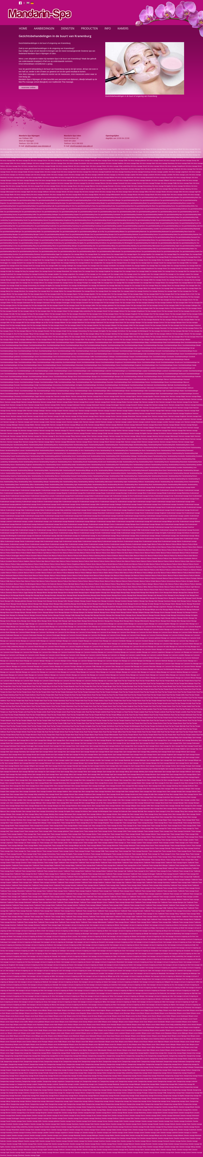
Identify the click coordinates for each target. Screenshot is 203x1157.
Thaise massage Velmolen (121, 857)
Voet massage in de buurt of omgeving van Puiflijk (114, 987)
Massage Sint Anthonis (6, 618)
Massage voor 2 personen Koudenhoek (63, 652)
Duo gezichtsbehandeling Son (187, 243)
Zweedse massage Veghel (39, 1149)
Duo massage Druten (54, 263)
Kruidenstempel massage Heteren (52, 513)
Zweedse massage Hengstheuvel (70, 1127)
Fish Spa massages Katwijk (178, 314)
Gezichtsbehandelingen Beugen (134, 345)
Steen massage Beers (125, 780)
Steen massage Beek (76, 780)
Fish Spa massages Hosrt (145, 314)
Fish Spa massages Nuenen (56, 325)
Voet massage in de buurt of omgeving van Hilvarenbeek (107, 962)
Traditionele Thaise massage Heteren (166, 888)
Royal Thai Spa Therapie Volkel (151, 732)
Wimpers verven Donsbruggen (17, 1019)
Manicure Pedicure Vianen (124, 587)
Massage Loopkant (52, 609)
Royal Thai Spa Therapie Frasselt (137, 695)
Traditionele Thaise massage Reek (43, 911)
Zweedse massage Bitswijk (119, 1112)
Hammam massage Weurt (14, 442)
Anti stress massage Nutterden (142, 180)
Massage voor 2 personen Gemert (171, 638)
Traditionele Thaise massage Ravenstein (20, 911)
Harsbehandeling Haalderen (8, 459)
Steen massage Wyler (166, 817)
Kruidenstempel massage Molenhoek (11, 524)
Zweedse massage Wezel (82, 1152)
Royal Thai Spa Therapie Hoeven (102, 706)
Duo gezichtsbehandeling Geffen (126, 211)
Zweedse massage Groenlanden (183, 1121)
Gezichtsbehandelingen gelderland (10, 356)
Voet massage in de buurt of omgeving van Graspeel (81, 950)
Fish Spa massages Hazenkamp (127, 308)
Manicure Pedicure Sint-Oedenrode (46, 584)
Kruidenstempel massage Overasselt (68, 530)
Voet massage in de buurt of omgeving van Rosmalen (150, 990)
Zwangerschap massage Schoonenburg (151, 1095)
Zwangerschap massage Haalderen (84, 1070)
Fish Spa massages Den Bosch (167, 300)
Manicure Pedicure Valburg (176, 584)
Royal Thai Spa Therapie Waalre (188, 732)
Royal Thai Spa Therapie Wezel (65, 734)
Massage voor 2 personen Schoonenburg (90, 669)
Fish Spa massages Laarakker (113, 317)
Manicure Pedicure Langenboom (58, 570)
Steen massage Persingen (86, 808)
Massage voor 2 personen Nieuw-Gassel (12, 661)
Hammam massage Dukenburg (193, 405)
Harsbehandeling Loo (127, 467)
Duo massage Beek (6, 257)
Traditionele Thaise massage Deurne (48, 874)
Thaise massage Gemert (76, 831)
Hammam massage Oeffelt (162, 427)
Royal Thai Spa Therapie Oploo (140, 720)
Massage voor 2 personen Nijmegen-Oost (109, 661)
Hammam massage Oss (62, 430)
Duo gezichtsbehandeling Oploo (128, 237)
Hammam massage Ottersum (77, 430)
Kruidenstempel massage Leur (41, 518)
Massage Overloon (47, 615)
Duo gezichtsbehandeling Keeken (169, 223)
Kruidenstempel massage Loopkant (178, 518)
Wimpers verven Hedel (50, 1024)
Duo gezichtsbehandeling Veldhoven (190, 246)
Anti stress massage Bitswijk (186, 152)
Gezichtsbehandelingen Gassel (175, 354)
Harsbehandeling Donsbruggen (27, 453)
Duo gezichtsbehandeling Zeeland (190, 251)
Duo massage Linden (144, 274)
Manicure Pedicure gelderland (50, 558)
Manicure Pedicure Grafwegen (131, 558)
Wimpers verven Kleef (77, 1030)
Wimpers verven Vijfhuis (148, 1047)
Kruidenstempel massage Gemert (31, 504)
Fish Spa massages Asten (103, 294)
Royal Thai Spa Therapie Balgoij (81, 683)
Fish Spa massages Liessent (13, 319)
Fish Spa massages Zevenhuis (110, 339)
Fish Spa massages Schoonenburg (77, 331)
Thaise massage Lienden (60, 842)
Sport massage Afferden (74, 737)
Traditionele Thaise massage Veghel (124, 916)
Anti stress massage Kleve (84, 172)
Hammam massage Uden (116, 436)
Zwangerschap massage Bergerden (158, 1056)
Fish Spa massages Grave (22, 308)
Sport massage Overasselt (153, 766)
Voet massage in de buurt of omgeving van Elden (68, 945)
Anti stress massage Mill (65, 177)
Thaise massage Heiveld (15, 837)
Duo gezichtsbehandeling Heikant (170, 217)
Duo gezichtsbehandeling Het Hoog (166, 220)
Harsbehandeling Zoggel (91, 487)
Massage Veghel (160, 618)
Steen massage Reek (156, 808)
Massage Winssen (155, 621)
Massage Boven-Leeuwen (119, 595)
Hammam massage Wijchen (46, 442)
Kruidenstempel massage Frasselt (146, 501)
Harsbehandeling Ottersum (52, 476)
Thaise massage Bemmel (68, 823)
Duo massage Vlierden (154, 288)
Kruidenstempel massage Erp (108, 501)
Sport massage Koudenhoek (75, 757)
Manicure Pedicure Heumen (191, 564)
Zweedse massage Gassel (18, 1121)
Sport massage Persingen (184, 766)
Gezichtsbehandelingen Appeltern (85, 342)
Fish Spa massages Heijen (42, 311)
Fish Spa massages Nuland (73, 325)
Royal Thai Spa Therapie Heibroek (172, 700)
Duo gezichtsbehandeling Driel (96, 209)
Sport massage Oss (125, 766)
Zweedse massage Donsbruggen (9, 1118)
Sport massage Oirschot (56, 766)
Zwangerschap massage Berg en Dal (137, 1056)
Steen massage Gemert (126, 788)
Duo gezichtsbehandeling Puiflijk (48, 240)
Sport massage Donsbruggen (25, 746)
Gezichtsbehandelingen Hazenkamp (66, 359)
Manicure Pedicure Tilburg (112, 584)
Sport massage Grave (131, 749)
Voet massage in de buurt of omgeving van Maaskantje (149, 973)
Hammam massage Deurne (36, 405)
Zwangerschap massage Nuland (82, 1090)
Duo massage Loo (170, 274)
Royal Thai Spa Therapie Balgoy (100, 683)
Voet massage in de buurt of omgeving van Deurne (132, 939)
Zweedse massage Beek (129, 1110)
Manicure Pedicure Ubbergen (144, 584)
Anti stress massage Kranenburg (121, 172)
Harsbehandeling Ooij (196, 473)
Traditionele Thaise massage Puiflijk (156, 908)
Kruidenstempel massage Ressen (49, 533)
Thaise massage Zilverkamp (35, 862)
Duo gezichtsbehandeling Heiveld (18, 220)
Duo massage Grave (94, 265)
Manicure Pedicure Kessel (139, 567)
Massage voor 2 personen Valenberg (171, 672)
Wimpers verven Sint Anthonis (39, 1044)
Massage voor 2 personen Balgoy (20, 626)
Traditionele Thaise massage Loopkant (140, 896)
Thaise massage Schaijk (30, 854)
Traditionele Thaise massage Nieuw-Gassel (43, 902)
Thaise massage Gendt (90, 831)
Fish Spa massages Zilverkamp (129, 339)
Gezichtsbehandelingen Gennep (66, 356)
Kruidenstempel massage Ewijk (127, 501)
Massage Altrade (52, 592)
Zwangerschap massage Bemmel (116, 1056)
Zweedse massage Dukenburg (92, 1118)
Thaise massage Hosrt (34, 840)
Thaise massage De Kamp (114, 825)
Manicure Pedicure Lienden (119, 570)
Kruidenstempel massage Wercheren (112, 541)
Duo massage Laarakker (52, 274)
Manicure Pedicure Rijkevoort (113, 581)
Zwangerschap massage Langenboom (54, 1081)
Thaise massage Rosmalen (14, 854)
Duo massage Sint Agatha (44, 285)
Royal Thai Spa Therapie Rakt (94, 723)
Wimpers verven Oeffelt (93, 1039)
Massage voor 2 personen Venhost (100, 675)
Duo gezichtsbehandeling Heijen (150, 217)
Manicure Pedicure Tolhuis (128, 584)
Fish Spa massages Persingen (93, 328)
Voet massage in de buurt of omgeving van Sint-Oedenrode (149, 993)
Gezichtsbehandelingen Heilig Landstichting (49, 362)
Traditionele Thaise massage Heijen (109, 885)
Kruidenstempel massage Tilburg (110, 535)
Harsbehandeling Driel (59, 453)
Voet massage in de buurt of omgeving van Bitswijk (133, 933)
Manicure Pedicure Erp (170, 555)
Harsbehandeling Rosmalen (40, 479)
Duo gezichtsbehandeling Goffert (26, 214)
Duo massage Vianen (128, 288)
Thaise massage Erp (188, 828)
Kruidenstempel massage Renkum (29, 533)
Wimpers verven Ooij (137, 1039)
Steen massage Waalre (33, 817)
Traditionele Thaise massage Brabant (95, 871)
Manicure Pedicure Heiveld (36, 564)
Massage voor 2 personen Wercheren (80, 678)
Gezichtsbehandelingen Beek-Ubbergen (17, 345)
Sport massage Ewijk (178, 746)
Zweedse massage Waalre (17, 1152)
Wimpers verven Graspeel (126, 1022)
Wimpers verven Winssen (114, 1050)
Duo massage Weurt (32, 291)
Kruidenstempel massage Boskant (20, 496)
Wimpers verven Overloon (24, 1041)
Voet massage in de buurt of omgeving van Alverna (164, 925)
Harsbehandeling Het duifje (114, 462)
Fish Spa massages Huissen (161, 314)
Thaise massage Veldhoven (106, 857)
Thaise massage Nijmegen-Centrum (180, 845)
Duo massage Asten (158, 254)
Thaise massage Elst (161, 828)
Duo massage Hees (17, 268)
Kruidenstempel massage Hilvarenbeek (94, 513)
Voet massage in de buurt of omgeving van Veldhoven (114, 999)
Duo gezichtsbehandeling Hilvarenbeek (29, 223)
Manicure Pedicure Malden (100, 572)
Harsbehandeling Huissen (53, 464)
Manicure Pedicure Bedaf (119, 547)
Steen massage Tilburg (177, 811)
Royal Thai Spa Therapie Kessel (20, 709)
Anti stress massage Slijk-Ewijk (48, 189)
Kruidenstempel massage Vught (53, 541)
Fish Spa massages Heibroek (26, 311)
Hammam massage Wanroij (182, 439)
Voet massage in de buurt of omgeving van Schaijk (181, 990)
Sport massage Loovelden (93, 760)
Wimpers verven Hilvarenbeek (145, 1027)
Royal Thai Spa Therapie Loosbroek (155, 712)
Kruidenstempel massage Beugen (96, 493)
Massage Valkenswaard (148, 618)
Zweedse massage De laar (88, 1115)
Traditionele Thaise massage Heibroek (87, 885)
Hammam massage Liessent (58, 422)
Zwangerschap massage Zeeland (76, 1107)
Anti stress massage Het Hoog (64, 169)
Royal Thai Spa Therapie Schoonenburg (58, 726)
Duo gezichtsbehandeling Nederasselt (158, 231)
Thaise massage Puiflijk (97, 851)
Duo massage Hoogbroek (103, 271)
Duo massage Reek (146, 282)
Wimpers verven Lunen (148, 1033)
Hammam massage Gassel (118, 408)
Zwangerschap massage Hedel (162, 1070)
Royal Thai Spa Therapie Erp (100, 695)
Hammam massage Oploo (46, 430)
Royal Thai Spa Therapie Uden (91, 729)
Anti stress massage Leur (10, 174)
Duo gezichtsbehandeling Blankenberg (116, 203)
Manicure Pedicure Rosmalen (130, 581)
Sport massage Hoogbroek (165, 754)
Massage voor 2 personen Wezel (120, 678)
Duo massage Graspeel (80, 265)
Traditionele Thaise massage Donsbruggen (142, 874)
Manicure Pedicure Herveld (104, 564)
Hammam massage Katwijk (25, 419)
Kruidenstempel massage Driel (151, 498)
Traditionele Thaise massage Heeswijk (65, 885)
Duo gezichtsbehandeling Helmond (38, 220)
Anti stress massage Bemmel (64, 152)
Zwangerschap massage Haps (103, 1070)
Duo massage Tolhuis (165, 285)
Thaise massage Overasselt (50, 851)
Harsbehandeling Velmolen (152, 481)
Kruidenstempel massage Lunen (43, 521)
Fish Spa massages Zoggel (146, 339)
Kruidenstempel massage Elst (70, 501)
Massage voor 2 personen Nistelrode (156, 661)
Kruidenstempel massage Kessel (54, 516)
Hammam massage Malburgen (9, 425)
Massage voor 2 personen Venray (120, 675)
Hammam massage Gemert (169, 408)
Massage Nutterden (126, 612)
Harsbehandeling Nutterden (118, 473)
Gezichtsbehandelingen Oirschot (48, 379)
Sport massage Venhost (25, 774)
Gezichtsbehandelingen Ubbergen (66, 388)
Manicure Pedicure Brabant (23, 552)
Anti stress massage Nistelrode (90, 180)
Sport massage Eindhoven (113, 746)
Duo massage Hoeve (76, 271)
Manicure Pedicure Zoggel (20, 592)
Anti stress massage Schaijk (122, 186)
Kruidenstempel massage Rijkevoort (69, 533)
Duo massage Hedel (192, 265)
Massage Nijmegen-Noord (50, 612)
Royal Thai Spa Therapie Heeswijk (152, 700)
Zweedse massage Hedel (86, 1124)
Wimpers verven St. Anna (124, 1044)
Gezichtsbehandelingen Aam (163, 339)
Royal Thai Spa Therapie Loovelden (176, 712)
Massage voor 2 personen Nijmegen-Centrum (58, 661)
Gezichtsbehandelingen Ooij (86, 379)
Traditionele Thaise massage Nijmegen (68, 902)
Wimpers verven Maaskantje (163, 1033)
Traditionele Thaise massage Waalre (161, 919)
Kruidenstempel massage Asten (51, 490)
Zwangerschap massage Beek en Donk (52, 1056)
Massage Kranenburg (122, 607)
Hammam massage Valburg (132, 436)
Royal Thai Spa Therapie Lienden (36, 712)
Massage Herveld (122, 604)
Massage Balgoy (125, 592)
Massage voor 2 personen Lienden (29, 655)
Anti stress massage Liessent (59, 174)
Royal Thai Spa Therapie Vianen (93, 732)
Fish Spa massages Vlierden (77, 336)
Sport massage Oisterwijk (70, 766)
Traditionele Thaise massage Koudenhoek (53, 894)
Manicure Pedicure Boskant (169, 550)
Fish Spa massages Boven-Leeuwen (32, 300)
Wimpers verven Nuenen (32, 1039)
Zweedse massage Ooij (80, 1141)
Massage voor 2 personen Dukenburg (151, 635)
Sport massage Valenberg (137, 771)
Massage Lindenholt (32, 609)
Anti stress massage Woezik (146, 194)
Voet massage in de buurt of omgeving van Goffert (19, 950)
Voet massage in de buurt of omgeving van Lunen (119, 973)
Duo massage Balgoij (170, 254)
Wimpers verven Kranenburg (124, 1030)
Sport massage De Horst (90, 743)
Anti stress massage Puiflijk (169, 183)
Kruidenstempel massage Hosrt (176, 513)
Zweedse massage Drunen (59, 1118)
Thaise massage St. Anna (167, 854)
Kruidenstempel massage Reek (9, 533)
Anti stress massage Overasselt (115, 183)
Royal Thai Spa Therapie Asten (63, 683)
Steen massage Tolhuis (191, 811)
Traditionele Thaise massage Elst (120, 877)
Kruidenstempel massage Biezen (137, 493)
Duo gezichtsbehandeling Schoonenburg (50, 243)
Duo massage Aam (65, 254)
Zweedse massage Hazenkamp (69, 1124)
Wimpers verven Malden (196, 1033)
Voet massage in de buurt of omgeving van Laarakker (129, 967)
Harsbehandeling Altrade (36, 444)
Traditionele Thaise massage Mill (120, 899)
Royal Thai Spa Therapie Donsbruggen (107, 692)
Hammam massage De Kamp (167, 402)
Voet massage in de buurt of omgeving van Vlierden (122, 1002)
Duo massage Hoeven (88, 271)
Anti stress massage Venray (108, 192)
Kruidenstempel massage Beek (127, 490)
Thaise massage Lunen (182, 842)
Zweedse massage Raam (29, 1144)
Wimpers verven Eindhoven (108, 1019)
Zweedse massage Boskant (170, 1112)
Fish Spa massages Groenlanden (40, 308)
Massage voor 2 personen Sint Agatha (113, 669)
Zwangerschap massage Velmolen (104, 1101)
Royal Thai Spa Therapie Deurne (22, 692)
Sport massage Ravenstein (37, 769)
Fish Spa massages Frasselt (55, 305)
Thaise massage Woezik (173, 859)
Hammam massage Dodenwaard (70, 405)
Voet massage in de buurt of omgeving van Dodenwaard (24, 942)
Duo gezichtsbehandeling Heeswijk (110, 217)
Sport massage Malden (153, 760)
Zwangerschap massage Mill (186, 1084)
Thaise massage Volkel (22, 859)
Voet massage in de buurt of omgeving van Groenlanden (142, 950)
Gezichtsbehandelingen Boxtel (92, 348)
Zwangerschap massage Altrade (61, 1053)
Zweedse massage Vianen (136, 1149)
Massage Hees (196, 601)
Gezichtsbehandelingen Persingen (30, 382)
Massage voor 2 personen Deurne (162, 632)
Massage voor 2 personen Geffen (129, 638)
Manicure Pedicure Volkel (171, 587)
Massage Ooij (181, 612)
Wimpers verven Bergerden (78, 1013)
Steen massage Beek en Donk (91, 780)
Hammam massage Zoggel (186, 442)
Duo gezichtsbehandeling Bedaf (45, 200)
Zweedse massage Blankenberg (137, 1112)
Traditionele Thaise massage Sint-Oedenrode (79, 913)
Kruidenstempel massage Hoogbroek (155, 513)
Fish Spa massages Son (195, 331)
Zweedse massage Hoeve (27, 1130)
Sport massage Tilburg (67, 771)
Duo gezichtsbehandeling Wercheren (27, 251)
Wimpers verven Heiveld (189, 1024)
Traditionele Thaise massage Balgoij (42, 865)
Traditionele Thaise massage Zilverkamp (28, 925)
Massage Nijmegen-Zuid (80, 612)
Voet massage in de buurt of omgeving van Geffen (71, 948)
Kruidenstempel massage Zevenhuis (99, 544)
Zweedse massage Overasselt (160, 1141)
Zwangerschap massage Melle (169, 1084)
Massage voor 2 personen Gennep (10, 641)
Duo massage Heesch (29, 268)
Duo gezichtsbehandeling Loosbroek (127, 228)
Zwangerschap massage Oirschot (162, 1090)
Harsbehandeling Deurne (153, 450)
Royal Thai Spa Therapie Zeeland (186, 734)
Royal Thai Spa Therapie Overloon (17, 723)
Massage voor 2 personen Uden (131, 672)
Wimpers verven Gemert (52, 1022)
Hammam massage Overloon (113, 430)
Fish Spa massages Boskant (13, 300)
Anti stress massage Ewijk (70, 160)
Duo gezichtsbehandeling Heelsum (51, 217)
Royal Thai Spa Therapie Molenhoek (160, 715)
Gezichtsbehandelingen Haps (29, 359)
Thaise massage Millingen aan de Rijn (75, 845)
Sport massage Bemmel (73, 740)
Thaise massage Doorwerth (57, 828)
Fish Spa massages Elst (195, 302)
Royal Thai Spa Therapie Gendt (35, 697)
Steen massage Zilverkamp (14, 820)
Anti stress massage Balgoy (158, 149)
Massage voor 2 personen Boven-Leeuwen (176, 629)
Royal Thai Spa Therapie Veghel (173, 729)
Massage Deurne (18, 598)
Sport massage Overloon (169, 766)
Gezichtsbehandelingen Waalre (175, 390)
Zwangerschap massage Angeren (119, 1053)
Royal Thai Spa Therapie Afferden (145, 680)
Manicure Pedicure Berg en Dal (20, 550)
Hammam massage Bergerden (132, 399)
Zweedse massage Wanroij (33, 1152)
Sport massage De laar (119, 743)
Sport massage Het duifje (61, 754)
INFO (107, 28)
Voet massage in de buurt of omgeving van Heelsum (153, 953)
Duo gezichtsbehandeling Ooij (87, 237)
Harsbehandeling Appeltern (97, 444)
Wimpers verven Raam (68, 1041)
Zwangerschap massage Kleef (125, 1078)
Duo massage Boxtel (35, 260)
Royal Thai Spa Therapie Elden (46, 695)
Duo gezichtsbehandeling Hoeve (50, 223)
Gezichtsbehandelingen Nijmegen (18, 376)
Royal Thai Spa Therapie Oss (158, 720)
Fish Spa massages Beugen (109, 297)
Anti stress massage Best (118, 152)
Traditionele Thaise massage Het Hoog (144, 888)
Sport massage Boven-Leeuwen (34, 743)
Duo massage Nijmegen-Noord (26, 280)
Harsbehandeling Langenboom (9, 467)
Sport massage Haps (192, 749)
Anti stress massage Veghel (22, 192)
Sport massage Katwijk (6, 757)
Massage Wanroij (87, 621)
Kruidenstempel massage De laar (163, 496)
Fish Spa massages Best (93, 297)
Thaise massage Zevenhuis (19, 862)
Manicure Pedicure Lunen (48, 572)
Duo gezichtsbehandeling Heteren (186, 220)
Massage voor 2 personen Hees (82, 643)
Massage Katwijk (58, 607)
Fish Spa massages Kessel (8, 317)
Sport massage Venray (39, 774)
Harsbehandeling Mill (69, 470)
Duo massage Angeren (130, 254)
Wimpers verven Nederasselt (88, 1036)
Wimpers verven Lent (189, 1030)
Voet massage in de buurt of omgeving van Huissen (59, 965)
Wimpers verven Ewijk (176, 1019)
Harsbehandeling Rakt (144, 476)
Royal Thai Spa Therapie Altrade (165, 680)
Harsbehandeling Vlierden (41, 484)
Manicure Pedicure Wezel (66, 589)
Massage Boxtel (131, 595)
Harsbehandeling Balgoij (126, 444)
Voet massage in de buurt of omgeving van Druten (177, 942)
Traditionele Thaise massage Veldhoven (147, 916)
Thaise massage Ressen (184, 851)
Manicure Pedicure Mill (129, 572)
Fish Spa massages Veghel (146, 334)
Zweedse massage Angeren (35, 1110)
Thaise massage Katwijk (63, 840)
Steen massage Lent (46, 800)
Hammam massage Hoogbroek (177, 416)
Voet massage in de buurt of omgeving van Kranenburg (66, 967)
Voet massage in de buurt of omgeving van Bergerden (186, 931)
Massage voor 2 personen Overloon (44, 666)
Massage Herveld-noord (135, 604)
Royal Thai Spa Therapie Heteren (21, 706)
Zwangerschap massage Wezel (154, 1104)
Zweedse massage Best (54, 1112)
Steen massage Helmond (67, 794)
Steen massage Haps (75, 791)
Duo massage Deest (114, 260)
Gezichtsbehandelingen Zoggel (30, 396)
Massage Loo (42, 609)
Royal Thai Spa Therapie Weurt (47, 734)
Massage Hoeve (5, 607)
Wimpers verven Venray (120, 1047)
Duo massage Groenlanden (108, 265)
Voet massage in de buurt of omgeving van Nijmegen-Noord (134, 979)
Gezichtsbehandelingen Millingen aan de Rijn (111, 373)
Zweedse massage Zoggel (32, 1155)
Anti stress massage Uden (148, 189)
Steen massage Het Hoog (161, 794)
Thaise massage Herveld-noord (95, 837)
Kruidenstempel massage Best (77, 493)
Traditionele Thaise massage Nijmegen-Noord (121, 902)
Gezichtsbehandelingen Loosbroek (158, 371)
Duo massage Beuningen (135, 257)
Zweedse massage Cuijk (39, 1115)
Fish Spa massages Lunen (132, 319)
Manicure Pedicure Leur (89, 570)
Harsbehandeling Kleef (112, 464)
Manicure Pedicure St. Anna (96, 584)
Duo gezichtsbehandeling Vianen (87, 248)
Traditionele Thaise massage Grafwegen (179, 879)
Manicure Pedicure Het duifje (140, 564)
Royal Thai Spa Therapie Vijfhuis (112, 732)
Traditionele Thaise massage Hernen (51, 888)
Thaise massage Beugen (130, 823)
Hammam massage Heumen (107, 416)
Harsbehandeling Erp (178, 453)
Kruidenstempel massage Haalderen (17, 507)
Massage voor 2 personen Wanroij (59, 678)
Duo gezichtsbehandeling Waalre (184, 248)
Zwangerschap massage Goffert (163, 1067)
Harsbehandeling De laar (107, 450)
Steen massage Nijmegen (176, 803)
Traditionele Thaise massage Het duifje (121, 888)
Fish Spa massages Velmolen (180, 334)
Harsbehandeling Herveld (80, 462)
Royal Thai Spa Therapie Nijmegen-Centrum (47, 717)
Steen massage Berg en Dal (155, 780)
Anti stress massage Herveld (8, 169)
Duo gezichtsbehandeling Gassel (107, 211)
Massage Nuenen (105, 612)
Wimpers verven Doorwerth (34, 1019)
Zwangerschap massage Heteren (112, 1076)
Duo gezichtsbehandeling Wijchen (86, 251)
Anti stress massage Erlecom (39, 160)
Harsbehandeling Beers (27, 447)
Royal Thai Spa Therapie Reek (134, 723)
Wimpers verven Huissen (21, 1030)
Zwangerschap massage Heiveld (142, 1073)
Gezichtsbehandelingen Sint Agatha (72, 385)
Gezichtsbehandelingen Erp (121, 354)
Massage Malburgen (111, 609)
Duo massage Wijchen (57, 291)
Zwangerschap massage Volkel (39, 1104)
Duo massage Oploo (13, 282)
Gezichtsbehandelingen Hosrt (150, 365)
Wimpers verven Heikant (153, 1024)
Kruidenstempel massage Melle (125, 521)
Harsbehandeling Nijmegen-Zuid (54, 473)
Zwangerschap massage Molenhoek (57, 1087)
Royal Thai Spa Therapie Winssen (128, 734)
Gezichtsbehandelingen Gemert (30, 356)
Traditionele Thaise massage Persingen (133, 908)
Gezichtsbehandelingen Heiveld (72, 362)
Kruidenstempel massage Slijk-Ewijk (52, 535)
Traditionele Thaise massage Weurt (27, 922)
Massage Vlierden (47, 621)
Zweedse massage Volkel (184, 1149)
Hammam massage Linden (74, 422)
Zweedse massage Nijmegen (47, 1138)
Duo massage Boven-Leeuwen (20, 260)
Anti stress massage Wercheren (40, 194)
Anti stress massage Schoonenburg (141, 186)
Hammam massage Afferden (62, 396)
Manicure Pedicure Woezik (136, 589)
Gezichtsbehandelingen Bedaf (158, 342)
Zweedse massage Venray (120, 1149)
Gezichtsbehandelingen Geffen (193, 354)
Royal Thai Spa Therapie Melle (76, 715)
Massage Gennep (52, 601)
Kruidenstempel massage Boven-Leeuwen (42, 496)
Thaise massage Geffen (45, 831)
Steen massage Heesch (160, 791)
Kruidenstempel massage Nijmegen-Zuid (176, 524)
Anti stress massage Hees (13, 166)
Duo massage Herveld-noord (189, 268)
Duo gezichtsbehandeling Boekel (137, 203)
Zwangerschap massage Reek (30, 1095)
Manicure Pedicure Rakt (32, 581)
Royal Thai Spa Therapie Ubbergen (71, 729)
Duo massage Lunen (28, 277)
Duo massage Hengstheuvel (146, 268)
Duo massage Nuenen (91, 280)
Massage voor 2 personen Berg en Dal (168, 626)
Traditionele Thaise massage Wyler (161, 922)
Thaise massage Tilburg (182, 854)
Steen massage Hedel (118, 791)
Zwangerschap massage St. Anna (103, 1098)
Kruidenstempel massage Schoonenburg (132, 533)
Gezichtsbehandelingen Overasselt (180, 379)
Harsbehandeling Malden (41, 470)
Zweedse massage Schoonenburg (178, 1144)
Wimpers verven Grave (140, 1022)
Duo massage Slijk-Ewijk (113, 285)
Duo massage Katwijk (142, 271)
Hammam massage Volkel (134, 439)
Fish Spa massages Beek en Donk (184, 294)
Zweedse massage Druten (75, 1118)
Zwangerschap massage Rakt (193, 1093)
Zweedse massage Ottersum (143, 1141)
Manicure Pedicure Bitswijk (119, 550)
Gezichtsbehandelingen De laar (186, 348)
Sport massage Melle (166, 760)
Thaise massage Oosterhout (192, 848)
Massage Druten (110, 598)
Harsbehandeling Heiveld (15, 462)
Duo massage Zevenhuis (142, 291)
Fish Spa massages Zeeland (93, 339)
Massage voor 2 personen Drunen (111, 635)
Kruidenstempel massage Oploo (9, 530)
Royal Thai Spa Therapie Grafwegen (94, 697)
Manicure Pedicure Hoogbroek (59, 567)
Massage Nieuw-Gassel (7, 612)
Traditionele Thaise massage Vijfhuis (75, 919)
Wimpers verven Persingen (40, 1041)
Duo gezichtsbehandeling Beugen (34, 203)
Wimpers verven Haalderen (190, 1022)
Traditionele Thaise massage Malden (79, 899)
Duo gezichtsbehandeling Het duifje (145, 220)
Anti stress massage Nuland (125, 180)
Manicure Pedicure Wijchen (82, 589)
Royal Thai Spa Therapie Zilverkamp (25, 737)
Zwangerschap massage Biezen (35, 1058)
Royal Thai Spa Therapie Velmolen (17, 732)
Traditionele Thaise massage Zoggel (50, 925)
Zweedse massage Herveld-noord (122, 1127)
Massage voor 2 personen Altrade (78, 624)
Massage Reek (110, 615)
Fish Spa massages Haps (94, 308)
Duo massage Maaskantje (41, 277)
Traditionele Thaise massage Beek (106, 865)
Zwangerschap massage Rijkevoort (89, 1095)
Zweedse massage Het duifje (141, 1127)
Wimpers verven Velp (91, 1047)
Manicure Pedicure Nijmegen (41, 575)
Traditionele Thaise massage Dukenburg (55, 877)
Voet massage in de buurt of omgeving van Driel (119, 942)
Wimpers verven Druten (76, 1019)
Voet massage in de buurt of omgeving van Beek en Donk (28, 931)
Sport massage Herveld (29, 754)
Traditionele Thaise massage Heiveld (181, 885)
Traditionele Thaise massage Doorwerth (167, 874)
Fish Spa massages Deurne (184, 300)
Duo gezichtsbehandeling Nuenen (148, 234)
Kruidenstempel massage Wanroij (92, 541)
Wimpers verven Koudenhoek (106, 1030)
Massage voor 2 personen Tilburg (70, 672)
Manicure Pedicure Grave (165, 558)
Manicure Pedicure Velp (77, 587)
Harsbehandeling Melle (55, 470)
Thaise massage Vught (35, 859)
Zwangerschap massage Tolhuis (141, 1098)
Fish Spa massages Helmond (116, 311)
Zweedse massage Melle (122, 1135)
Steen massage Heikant (17, 794)
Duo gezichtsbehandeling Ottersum (165, 237)
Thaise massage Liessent (75, 842)
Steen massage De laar (191, 783)
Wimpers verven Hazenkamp (35, 1024)
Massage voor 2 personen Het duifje (158, 646)
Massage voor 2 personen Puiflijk (86, 666)
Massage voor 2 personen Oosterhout (144, 663)
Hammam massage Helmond (163, 413)
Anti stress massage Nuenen (108, 180)
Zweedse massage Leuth (104, 1132)
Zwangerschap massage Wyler (58, 1107)
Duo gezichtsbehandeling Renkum (145, 240)
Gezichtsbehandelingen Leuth (25, 371)
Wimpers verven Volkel (177, 1047)
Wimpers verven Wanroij (22, 1050)
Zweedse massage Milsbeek (175, 1135)
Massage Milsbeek (168, 609)
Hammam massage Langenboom (180, 419)
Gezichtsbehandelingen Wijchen (71, 393)
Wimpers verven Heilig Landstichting (170, 1024)
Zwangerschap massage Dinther (131, 1061)
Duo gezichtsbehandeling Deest (125, 206)
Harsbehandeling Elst (150, 453)
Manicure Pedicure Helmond (52, 564)
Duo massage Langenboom (67, 274)
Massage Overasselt (35, 615)
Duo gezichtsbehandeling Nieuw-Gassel (180, 231)
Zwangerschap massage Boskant (115, 1058)
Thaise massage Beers (53, 823)
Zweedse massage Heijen (183, 1124)
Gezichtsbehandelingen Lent (186, 368)
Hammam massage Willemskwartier (65, 442)
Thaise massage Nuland (86, 848)
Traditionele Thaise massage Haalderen (92, 882)
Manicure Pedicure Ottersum (136, 578)
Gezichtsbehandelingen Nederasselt (175, 373)
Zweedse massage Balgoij (82, 1110)
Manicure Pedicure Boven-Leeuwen (188, 550)
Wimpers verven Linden (57, 1033)
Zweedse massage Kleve (170, 1130)
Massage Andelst (73, 592)
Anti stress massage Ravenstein (18, 186)
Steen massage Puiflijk (101, 808)
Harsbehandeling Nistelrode (72, 473)
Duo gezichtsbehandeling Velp (29, 248)
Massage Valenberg (134, 618)
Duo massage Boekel (191, 257)
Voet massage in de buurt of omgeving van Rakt (171, 987)
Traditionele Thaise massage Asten (22, 865)
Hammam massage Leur (10, 422)
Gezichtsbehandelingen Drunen (188, 351)
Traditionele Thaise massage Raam (177, 908)
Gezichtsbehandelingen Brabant (110, 348)
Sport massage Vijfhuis (66, 774)
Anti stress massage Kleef (68, 172)
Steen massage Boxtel (120, 783)
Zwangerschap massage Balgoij (177, 1053)
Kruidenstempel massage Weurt (133, 541)
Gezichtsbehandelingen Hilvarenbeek (73, 365)
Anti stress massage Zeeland (179, 194)
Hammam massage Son (35, 436)
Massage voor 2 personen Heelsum (62, 643)
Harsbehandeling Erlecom (164, 453)
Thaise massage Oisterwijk (162, 848)
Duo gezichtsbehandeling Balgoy (26, 200)
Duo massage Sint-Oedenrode (97, 285)
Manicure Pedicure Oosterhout (89, 578)
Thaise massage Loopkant (134, 842)
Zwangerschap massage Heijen (78, 1073)
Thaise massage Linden (90, 842)
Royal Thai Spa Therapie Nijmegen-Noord (73, 717)
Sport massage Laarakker (123, 757)
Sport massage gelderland (31, 749)
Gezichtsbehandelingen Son (182, 385)
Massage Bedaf (135, 592)
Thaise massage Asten (146, 820)
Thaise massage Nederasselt (127, 845)
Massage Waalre (76, 621)
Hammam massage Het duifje (56, 416)
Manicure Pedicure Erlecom (156, 555)
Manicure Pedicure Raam (17, 581)
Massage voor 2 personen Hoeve (64, 649)
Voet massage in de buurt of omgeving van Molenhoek (166, 976)
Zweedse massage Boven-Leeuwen (189, 1112)
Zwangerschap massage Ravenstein (10, 1095)
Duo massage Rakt (119, 282)
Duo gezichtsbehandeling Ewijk (68, 211)
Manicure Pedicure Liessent (136, 570)
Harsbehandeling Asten (111, 444)
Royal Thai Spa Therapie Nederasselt (181, 715)
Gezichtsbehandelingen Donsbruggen (130, 351)
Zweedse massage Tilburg (123, 1147)
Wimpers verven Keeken (50, 1030)
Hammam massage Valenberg (149, 436)
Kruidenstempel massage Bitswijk (157, 493)
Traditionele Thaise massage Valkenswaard (101, 916)
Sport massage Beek (10, 740)
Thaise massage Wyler (187, 859)
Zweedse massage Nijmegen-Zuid (130, 1138)
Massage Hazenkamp (164, 601)
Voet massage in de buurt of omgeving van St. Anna (40, 996)
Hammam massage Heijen (91, 413)
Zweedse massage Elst (141, 1118)
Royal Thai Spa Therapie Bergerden (64, 686)
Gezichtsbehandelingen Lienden (44, 371)
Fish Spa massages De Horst (99, 300)
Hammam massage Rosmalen (82, 433)
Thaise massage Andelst (101, 820)
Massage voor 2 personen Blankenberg (112, 629)
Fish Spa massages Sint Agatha (96, 331)
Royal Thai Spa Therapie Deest (183, 689)
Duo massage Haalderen (139, 265)
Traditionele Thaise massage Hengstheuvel (28, 888)
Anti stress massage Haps (131, 163)
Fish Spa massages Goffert (171, 305)
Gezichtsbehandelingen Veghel (164, 388)
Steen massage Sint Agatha (62, 811)
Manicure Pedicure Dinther (152, 552)
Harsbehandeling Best (90, 447)
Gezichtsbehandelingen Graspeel (125, 356)
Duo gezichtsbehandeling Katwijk (149, 223)
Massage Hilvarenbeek (193, 604)
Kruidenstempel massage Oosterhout (183, 527)
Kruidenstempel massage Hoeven (134, 513)
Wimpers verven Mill (19, 1036)
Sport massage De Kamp (105, 743)
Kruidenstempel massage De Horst (123, 496)
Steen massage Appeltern (7, 780)
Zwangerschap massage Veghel (64, 1101)
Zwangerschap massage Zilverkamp (118, 1107)
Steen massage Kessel (120, 797)
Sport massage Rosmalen (109, 769)
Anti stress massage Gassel (103, 160)
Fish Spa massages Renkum (191, 328)
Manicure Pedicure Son (81, 584)
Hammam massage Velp (37, 439)
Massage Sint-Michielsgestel (22, 618)
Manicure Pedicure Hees (117, 561)
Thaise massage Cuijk (84, 825)
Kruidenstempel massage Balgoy (89, 490)
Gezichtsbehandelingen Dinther (66, 351)
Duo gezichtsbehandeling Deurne (165, 206)
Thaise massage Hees (103, 834)
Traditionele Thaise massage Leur (192, 894)
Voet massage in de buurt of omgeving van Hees (183, 953)
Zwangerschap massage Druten (75, 1064)
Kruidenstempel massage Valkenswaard (33, 538)
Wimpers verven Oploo (166, 1039)
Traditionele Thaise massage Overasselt (87, 908)
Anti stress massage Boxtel (77, 155)
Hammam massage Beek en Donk (40, 399)
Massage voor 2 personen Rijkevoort (25, 669)
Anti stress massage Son (64, 189)
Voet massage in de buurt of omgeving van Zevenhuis (144, 1007)
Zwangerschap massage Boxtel (159, 1058)
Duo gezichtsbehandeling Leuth (191, 226)
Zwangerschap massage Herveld (28, 1076)
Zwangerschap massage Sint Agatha (173, 1095)
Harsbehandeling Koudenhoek (142, 464)
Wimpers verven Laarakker (157, 1030)
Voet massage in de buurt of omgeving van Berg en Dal (155, 931)
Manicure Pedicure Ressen (96, 581)
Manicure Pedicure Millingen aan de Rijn (148, 572)
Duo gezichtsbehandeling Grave (88, 214)
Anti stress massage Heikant (98, 166)
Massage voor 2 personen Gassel (109, 638)
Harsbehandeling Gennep (98, 456)
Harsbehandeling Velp (167, 481)
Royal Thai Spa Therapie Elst (63, 695)
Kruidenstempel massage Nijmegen (78, 524)
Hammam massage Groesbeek (107, 410)
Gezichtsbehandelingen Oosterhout (105, 379)
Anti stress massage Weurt (57, 194)
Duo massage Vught (179, 288)
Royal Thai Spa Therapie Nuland (182, 717)
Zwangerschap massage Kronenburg (10, 1081)
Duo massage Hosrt (116, 271)
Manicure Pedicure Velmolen (61, 587)
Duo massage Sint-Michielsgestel (78, 285)
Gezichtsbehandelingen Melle (72, 373)
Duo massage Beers (53, 257)
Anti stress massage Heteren (82, 169)
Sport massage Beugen (131, 740)
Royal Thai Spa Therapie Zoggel (45, 737)
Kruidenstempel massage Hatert (56, 507)
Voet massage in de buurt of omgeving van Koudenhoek (33, 967)
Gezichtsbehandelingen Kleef (45, 368)
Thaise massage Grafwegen (135, 831)
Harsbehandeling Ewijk (191, 453)
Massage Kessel (78, 607)
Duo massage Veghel (48, 288)
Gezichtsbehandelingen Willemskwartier (92, 393)
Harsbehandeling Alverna (51, 444)
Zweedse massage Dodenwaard (170, 1115)
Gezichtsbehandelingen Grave (144, 356)
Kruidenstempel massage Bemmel (14, 493)
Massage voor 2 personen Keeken (186, 649)
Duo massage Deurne (142, 260)
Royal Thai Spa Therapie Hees (113, 700)
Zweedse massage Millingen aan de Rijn (154, 1135)
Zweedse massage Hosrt (76, 1130)
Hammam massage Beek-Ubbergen (61, 399)
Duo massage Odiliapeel (133, 280)
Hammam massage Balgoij (177, 396)
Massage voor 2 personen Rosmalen (47, 669)
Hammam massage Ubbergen (99, 436)
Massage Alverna (63, 592)
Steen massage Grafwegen (183, 788)
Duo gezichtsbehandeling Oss (146, 237)
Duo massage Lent (81, 274)
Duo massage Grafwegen (66, 265)
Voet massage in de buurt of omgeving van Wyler (84, 1007)
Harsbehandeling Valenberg (86, 481)
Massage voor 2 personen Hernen (93, 646)
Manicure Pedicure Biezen (103, 550)
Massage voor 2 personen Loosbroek (151, 655)
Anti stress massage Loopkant (127, 174)
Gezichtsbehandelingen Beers (37, 345)
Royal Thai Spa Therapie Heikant (9, 703)
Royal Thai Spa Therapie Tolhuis (51, 729)
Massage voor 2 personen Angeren (138, 624)
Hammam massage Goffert (19, 410)
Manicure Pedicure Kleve (169, 567)
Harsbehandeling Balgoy (141, 444)
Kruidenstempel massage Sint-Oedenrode (29, 535)
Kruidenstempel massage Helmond (101, 510)
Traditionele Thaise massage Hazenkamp (158, 882)
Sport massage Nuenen (182, 763)
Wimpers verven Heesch (93, 1024)
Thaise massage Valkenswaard (74, 857)
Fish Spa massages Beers (23, 297)
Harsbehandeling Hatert (37, 459)
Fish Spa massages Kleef (23, 317)
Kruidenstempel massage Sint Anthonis (178, 533)
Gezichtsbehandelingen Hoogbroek (131, 365)
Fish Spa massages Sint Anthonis (115, 331)
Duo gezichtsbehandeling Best (15, 203)
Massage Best (29, 595)
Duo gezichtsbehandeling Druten (134, 209)
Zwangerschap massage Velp (123, 1101)
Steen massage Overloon (71, 808)
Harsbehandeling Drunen (74, 453)
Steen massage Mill (75, 803)
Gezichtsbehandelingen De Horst (146, 348)
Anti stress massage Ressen (69, 186)
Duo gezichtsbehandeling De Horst (65, 206)
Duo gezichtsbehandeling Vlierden (127, 248)
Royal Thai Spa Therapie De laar (163, 689)
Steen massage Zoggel (29, 820)
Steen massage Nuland (98, 805)
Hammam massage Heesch (41, 413)
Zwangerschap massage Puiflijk (157, 1093)
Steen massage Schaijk (29, 811)
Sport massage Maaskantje (122, 760)
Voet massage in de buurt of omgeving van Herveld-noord (153, 959)
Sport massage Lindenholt (35, 760)
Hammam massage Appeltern (145, 396)
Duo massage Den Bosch (127, 260)
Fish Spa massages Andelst (53, 294)
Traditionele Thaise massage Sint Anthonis (25, 913)
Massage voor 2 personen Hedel (42, 643)
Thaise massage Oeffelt (132, 848)
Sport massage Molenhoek (27, 763)
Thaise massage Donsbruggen (40, 828)
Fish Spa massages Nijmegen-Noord (175, 322)
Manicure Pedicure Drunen (59, 555)
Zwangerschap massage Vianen (180, 1101)
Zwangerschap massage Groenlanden (41, 1070)
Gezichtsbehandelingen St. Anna (9, 388)
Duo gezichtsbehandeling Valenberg (126, 246)
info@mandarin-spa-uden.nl (81, 146)
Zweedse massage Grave (165, 1121)
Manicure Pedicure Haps (37, 561)
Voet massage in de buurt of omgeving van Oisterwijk (43, 985)
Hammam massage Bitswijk (13, 402)
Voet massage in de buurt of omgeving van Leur (19, 970)
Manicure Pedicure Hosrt (76, 567)
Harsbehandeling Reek (175, 476)
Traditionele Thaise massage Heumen (189, 888)
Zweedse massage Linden (152, 1132)
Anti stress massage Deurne (12, 157)
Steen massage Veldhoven (94, 814)
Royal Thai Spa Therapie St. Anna (13, 729)
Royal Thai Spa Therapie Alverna (184, 680)
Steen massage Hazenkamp (103, 791)
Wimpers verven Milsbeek (55, 1036)
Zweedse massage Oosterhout (96, 1141)
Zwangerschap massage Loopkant (27, 1084)
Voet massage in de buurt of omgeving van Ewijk (181, 945)
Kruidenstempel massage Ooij (163, 527)
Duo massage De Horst (73, 260)
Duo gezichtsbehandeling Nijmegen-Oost (81, 234)
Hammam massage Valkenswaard (168, 436)
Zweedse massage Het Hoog (158, 1127)
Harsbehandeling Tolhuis (25, 481)
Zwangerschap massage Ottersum (76, 1093)
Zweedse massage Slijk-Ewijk (76, 1147)
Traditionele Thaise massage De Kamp (160, 871)
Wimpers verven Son (110, 1044)
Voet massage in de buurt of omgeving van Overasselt (21, 987)
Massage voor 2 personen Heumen (21, 649)
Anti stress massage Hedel (183, 163)
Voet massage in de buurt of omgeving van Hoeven (168, 962)
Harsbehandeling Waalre (85, 484)
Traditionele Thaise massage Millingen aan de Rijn (144, 899)
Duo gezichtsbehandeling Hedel (32, 217)
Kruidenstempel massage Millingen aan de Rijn (165, 521)
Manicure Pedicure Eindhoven (109, 555)
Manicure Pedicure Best (54, 550)
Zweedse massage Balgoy (98, 1110)
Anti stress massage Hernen (194, 166)
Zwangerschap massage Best (177, 1056)
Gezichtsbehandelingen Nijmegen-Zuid (112, 376)
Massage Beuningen (50, 595)
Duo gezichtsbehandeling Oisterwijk (68, 237)
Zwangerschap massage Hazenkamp (142, 1070)
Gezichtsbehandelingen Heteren (33, 365)
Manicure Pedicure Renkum (80, 581)
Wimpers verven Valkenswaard (30, 1047)
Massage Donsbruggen (67, 598)
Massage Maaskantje (98, 609)
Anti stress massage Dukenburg (174, 157)
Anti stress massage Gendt (171, 160)
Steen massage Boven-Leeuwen (104, 783)
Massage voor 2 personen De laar (101, 632)
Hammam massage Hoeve (143, 416)
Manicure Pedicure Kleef (154, 567)
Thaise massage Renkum (169, 851)
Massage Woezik (166, 621)
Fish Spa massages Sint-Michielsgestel (137, 331)
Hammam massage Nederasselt (133, 425)
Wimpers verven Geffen (21, 1022)
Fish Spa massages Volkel (93, 336)
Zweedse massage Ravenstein (60, 1144)
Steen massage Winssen (138, 817)
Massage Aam (32, 592)
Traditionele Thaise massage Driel (189, 874)
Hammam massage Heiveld (147, 413)
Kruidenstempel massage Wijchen (172, 541)
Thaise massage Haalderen (15, 834)
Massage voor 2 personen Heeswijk (122, 643)
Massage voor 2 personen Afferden (58, 624)
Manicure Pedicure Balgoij (88, 547)
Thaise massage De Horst (98, 825)
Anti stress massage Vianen (124, 192)
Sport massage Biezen (160, 740)
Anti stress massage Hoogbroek (171, 169)
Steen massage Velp (124, 814)
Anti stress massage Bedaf (174, 149)
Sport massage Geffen (16, 749)
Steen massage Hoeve (20, 797)
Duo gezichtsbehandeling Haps (173, 214)
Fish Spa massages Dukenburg (145, 302)
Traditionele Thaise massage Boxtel (73, 871)
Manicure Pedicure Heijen (182, 561)
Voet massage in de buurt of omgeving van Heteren (46, 962)
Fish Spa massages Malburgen (169, 319)
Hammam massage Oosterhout (30, 430)
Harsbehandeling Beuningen (120, 447)
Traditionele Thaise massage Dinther (70, 874)
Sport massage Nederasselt (43, 763)
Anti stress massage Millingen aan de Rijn (85, 177)
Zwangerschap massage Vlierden (20, 1104)
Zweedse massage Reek (77, 1144)
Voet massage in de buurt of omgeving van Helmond (28, 959)
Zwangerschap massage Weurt (135, 1104)
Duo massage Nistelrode (77, 280)
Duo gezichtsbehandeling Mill (68, 231)
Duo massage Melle (83, 277)
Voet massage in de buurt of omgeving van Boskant (28, 936)
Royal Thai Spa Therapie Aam (126, 680)
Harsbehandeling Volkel (56, 484)
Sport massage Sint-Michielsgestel (192, 769)
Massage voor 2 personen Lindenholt (91, 655)
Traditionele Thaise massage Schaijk (154, 911)
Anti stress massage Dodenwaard (47, 157)
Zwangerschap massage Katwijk (68, 1078)
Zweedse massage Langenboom (58, 1132)
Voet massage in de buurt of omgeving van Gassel (41, 948)
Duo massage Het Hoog (19, 271)
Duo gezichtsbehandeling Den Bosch (145, 206)
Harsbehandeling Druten (89, 453)
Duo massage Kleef (181, 271)
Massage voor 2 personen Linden (70, 655)
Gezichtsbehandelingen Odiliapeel (10, 379)
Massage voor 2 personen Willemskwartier (162, 678)
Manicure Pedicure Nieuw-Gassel (22, 575)
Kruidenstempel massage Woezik (39, 544)
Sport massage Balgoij (171, 737)
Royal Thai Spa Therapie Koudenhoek (77, 709)
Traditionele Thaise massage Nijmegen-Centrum (94, 902)
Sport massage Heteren (91, 754)
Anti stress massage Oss (80, 183)
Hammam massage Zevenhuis (150, 442)
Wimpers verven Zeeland (157, 1050)
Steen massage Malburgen (34, 803)
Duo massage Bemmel (65, 257)
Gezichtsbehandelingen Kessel (28, 368)
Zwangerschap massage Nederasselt (79, 1087)
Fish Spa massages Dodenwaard (20, 302)
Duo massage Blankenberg (177, 257)
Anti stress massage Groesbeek (96, 163)
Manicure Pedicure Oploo (106, 578)
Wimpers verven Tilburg (139, 1044)
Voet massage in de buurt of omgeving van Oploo (132, 985)
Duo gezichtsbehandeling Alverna (109, 197)
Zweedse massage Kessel (140, 1130)
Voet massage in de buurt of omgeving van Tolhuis (99, 996)
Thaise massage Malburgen (15, 845)
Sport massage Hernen (15, 754)
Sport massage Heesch (73, 751)
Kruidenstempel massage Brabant (84, 496)
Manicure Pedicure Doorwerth (28, 555)
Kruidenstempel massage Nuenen (22, 527)
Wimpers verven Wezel (66, 1050)
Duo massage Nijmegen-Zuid (61, 280)
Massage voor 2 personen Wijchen (140, 678)
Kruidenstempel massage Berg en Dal (35, 493)
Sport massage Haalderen (178, 749)
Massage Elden (144, 598)
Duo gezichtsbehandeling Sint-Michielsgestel (120, 243)
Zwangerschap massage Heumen (132, 1076)
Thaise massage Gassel (31, 831)
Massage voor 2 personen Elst (12, 638)
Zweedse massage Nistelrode (148, 1138)
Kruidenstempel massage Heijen (15, 510)
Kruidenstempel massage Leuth (59, 518)
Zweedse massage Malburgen (89, 1135)
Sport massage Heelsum (46, 751)
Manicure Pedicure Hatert (52, 561)
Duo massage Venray (115, 288)
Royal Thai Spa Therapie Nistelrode (143, 717)
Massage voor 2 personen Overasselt (22, 666)
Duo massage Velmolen (77, 288)
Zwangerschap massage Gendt (125, 1067)
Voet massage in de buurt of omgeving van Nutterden (123, 982)
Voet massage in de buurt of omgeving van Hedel (124, 953)
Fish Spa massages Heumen (58, 314)
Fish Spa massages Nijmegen (132, 322)
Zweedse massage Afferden (170, 1107)
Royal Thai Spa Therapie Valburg (109, 729)
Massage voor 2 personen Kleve (42, 652)
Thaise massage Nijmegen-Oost (19, 848)
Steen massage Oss (26, 808)
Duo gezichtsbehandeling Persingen (28, 240)
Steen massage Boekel (73, 783)
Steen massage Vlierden (193, 814)
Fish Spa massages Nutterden (90, 325)
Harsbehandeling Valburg (70, 481)
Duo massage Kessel (169, 271)
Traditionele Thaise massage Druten (32, 877)
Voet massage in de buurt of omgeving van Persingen (83, 987)
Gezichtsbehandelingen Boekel (31, 348)
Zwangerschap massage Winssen (19, 1107)
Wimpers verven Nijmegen (122, 1036)
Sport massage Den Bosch (147, 743)
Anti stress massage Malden (34, 177)
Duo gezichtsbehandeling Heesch (90, 217)
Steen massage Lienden (85, 800)
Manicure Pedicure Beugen (69, 550)
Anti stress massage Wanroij (22, 194)
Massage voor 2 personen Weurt (100, 678)
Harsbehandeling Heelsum (84, 459)
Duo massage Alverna (104, 254)
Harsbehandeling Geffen (37, 456)
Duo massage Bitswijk (162, 257)
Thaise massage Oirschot (147, 848)
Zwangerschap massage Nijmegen (123, 1087)
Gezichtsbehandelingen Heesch (141, 359)
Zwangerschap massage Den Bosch (92, 1061)
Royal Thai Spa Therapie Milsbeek (139, 715)
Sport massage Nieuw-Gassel (60, 763)
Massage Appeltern (95, 592)
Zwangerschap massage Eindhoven (116, 1064)
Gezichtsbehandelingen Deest (8, 351)
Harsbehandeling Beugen (104, 447)
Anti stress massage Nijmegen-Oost (49, 180)
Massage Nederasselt (193, 609)
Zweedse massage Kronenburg (22, 1132)
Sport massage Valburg (122, 771)
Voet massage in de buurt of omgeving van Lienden (77, 970)
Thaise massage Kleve (119, 840)
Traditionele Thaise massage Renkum (64, 911)
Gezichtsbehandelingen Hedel (86, 359)
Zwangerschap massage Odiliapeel (123, 1090)
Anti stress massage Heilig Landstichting (118, 166)
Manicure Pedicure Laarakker (39, 570)
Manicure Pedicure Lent (75, 570)
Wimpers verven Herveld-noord (66, 1027)
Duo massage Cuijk (60, 260)
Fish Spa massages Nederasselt (93, 322)
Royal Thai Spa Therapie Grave (135, 697)
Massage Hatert (153, 601)
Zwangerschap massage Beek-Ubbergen (76, 1056)
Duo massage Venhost (102, 288)
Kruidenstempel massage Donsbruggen (109, 498)
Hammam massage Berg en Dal (113, 399)
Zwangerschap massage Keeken (87, 1078)
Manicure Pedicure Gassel (18, 558)
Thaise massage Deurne (175, 825)
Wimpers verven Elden (123, 1019)
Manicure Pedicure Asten (73, 547)
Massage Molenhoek (180, 609)
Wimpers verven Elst (136, 1019)
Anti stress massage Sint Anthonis (181, 186)
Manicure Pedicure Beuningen (86, 550)
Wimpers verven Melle (6, 1036)
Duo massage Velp (89, 288)
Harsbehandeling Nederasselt (139, 470)
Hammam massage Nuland (111, 427)
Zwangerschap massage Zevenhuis (97, 1107)
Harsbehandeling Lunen (190, 467)
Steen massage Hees (146, 791)
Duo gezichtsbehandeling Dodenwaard (31, 209)
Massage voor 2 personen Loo (110, 655)
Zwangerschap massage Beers (97, 1056)
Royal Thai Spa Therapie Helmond (75, 703)
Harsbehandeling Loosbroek (158, 467)
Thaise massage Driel (72, 828)
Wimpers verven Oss (180, 1039)
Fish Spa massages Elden (180, 302)
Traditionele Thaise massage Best (68, 868)
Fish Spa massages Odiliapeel (108, 325)
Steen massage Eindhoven (186, 786)
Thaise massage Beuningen (145, 823)
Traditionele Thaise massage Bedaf (85, 865)
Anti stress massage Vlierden (157, 192)
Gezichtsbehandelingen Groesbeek (185, 356)
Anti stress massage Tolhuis (114, 189)
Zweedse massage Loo (184, 1132)
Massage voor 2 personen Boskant (154, 629)
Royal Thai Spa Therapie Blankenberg (183, 686)
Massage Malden (122, 609)
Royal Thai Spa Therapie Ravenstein (114, 723)
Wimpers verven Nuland (47, 1039)
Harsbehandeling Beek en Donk (185, 444)
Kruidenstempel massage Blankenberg (178, 493)
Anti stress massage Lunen (181, 174)
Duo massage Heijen (71, 268)
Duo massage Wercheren (18, 291)
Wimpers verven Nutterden (62, 1039)
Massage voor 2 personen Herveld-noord (136, 646)
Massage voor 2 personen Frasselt (89, 638)
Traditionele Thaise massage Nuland (44, 905)
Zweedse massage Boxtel (7, 1115)
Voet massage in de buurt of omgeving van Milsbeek (135, 976)
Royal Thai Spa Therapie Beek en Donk (158, 683)
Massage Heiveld (76, 604)
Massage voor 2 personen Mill (96, 658)
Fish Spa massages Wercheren (159, 336)
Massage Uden (113, 618)
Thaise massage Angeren (115, 820)
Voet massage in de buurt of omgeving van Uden (159, 996)
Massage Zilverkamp (13, 624)
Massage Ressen (131, 615)
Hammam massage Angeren (128, 396)
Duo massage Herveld (174, 268)
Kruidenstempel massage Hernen (145, 510)
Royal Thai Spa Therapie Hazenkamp (54, 700)
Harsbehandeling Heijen (159, 459)
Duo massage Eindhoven (83, 263)
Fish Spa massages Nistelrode (39, 325)
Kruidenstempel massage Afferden (126, 487)
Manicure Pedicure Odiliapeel (8, 578)
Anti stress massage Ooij (31, 183)
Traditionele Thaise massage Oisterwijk (156, 905)
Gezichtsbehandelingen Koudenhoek (82, 368)
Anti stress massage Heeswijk (47, 166)
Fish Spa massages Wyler (76, 339)
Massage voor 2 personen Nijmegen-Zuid (134, 661)
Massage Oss (14, 615)
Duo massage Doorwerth (16, 263)
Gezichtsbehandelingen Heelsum (104, 359)
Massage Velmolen (182, 618)
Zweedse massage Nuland (181, 1138)
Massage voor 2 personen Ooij (124, 663)
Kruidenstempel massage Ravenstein (188, 530)
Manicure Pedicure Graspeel (149, 558)
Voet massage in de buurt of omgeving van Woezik (54, 1007)
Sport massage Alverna (102, 737)
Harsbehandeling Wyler (27, 487)
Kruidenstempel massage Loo (158, 518)
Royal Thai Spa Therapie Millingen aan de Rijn (115, 715)
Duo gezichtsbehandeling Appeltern (169, 197)
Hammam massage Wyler (116, 442)
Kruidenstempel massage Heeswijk (176, 507)
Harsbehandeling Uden (56, 481)
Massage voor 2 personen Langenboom (153, 652)
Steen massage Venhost (137, 814)
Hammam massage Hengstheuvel (182, 413)
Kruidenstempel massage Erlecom (90, 501)
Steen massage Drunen (141, 786)
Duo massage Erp (133, 263)
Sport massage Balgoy (185, 737)
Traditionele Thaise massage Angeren (176, 862)
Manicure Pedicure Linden (151, 570)
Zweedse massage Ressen (109, 1144)
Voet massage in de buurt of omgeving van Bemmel (124, 931)
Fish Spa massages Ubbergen (58, 334)
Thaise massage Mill (58, 845)
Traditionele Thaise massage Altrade (111, 862)
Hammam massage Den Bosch (19, 405)
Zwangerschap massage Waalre (76, 1104)
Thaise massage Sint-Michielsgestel (101, 854)
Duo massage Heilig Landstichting (100, 268)
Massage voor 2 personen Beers (126, 626)
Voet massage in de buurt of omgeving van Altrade (134, 925)
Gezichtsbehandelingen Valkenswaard (144, 388)
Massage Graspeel (85, 601)
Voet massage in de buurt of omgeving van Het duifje (186, 959)
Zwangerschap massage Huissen (49, 1078)
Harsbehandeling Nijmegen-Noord (15, 473)
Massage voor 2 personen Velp (80, 675)
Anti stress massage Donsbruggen (87, 157)
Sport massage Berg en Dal (88, 740)
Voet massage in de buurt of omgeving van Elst (95, 945)
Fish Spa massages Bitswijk (160, 297)
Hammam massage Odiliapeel (145, 427)
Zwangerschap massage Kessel (107, 1078)
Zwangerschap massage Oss (56, 1093)
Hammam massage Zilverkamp (168, 442)
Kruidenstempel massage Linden (118, 518)
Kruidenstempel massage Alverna (165, 487)
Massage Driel (90, 598)
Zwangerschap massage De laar (53, 1061)
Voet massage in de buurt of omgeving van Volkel (151, 1002)
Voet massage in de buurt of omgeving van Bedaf (170, 928)
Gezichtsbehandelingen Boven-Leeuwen (71, 348)
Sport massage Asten (159, 737)
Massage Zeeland (185, 621)
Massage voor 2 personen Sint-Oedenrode (187, 669)
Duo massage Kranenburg (21, 274)
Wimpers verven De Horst (74, 1016)
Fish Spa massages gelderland (105, 305)
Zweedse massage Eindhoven (110, 1118)
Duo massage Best (108, 257)
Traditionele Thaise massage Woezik (140, 922)
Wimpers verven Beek (183, 1010)
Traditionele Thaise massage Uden (33, 916)
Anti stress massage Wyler (162, 194)
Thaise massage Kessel (92, 840)
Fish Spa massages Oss (23, 328)
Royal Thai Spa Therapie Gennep (54, 697)
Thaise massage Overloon (66, 851)
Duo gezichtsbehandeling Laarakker (112, 226)
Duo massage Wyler (115, 291)
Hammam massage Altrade (79, 396)
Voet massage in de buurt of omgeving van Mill (68, 976)
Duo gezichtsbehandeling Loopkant (106, 228)
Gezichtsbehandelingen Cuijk (128, 348)
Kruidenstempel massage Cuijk (103, 496)
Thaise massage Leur (33, 842)
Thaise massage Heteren (144, 837)
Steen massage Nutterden (113, 805)
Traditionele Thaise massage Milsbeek (171, 899)
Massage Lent (171, 607)
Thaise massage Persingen (82, 851)
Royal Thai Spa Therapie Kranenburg (99, 709)
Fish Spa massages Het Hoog (23, 314)
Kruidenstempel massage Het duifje (10, 513)
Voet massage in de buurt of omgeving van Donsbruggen (57, 942)
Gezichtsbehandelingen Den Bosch (28, 351)
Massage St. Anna (71, 618)
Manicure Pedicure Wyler (151, 589)
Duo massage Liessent (130, 274)
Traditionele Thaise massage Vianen (54, 919)
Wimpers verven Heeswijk (108, 1024)
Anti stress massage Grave (58, 163)
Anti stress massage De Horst (126, 155)
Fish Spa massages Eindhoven (163, 302)
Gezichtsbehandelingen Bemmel (56, 345)
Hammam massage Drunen (160, 405)
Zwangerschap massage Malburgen (130, 1084)
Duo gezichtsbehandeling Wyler (170, 251)
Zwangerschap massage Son (85, 1098)
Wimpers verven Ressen (141, 1041)
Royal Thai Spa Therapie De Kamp (144, 689)
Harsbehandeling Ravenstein (159, 476)
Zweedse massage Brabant (23, 1115)
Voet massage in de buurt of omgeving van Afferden (104, 925)
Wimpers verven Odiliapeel (78, 1039)
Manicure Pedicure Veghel (27, 587)
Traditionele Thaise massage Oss (43, 908)
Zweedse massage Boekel (154, 1112)
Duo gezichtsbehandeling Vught (165, 248)
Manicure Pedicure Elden (126, 555)
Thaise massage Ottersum (34, 851)
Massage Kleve (97, 607)
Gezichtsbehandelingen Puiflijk (49, 382)
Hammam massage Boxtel (102, 402)
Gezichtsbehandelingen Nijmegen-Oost (89, 376)
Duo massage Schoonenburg (28, 285)
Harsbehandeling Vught (70, 484)
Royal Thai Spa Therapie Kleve (57, 709)
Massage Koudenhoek (108, 607)
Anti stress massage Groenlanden (76, 163)
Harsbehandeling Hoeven (7, 464)
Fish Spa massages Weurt (176, 336)
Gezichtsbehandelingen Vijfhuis (102, 390)
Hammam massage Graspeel (53, 410)
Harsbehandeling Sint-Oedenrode (148, 479)
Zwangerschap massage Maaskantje (108, 1084)
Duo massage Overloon (66, 282)
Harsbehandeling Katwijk (68, 464)
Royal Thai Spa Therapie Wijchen (84, 734)
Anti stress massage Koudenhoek (101, 172)
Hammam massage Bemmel (96, 399)
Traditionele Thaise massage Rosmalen (132, 911)
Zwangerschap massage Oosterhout (19, 1093)
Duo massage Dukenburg (68, 263)
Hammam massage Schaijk (99, 433)
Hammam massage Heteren (91, 416)
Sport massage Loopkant (62, 760)
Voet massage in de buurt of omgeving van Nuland (93, 982)
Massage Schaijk (165, 615)
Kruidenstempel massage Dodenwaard (63, 498)
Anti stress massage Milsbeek (105, 177)
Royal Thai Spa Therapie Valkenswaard (152, 729)
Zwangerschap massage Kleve (143, 1078)
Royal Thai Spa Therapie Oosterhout (120, 720)
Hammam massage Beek (23, 399)
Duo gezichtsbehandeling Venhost (49, 248)
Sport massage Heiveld (164, 751)
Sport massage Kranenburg (91, 757)
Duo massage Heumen (46, 271)
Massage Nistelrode (93, 612)
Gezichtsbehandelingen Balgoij (121, 342)
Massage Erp (172, 598)
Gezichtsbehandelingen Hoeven (111, 365)
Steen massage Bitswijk (42, 783)
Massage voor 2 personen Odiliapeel (42, 663)
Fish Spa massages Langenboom (132, 317)
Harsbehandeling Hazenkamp (53, 459)
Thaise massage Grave (166, 831)
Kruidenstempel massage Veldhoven (74, 538)
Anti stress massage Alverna (57, 149)
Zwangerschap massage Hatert (122, 1070)
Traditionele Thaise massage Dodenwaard (93, 874)
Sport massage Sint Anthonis (173, 769)
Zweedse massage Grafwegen (132, 1121)
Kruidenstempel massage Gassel (165, 501)
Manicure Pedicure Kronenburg (22, 570)
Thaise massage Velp (136, 857)
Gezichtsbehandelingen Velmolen (9, 390)
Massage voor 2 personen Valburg (150, 672)
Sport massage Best (118, 740)
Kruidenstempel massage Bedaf (108, 490)
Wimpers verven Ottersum (193, 1039)
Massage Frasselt (191, 598)
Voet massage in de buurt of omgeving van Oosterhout (102, 985)
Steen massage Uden (18, 814)
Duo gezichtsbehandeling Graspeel (69, 214)
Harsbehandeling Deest (122, 450)
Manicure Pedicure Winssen (120, 589)
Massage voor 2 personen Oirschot (83, 663)
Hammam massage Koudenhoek (105, 419)
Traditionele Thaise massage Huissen (123, 891)
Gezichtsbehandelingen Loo (120, 371)
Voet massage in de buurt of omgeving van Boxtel (92, 936)
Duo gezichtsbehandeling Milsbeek (115, 231)
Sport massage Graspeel (117, 749)
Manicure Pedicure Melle (116, 572)
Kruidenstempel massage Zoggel (141, 544)
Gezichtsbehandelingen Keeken (9, 368)
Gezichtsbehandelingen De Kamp (166, 348)
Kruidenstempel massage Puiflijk (130, 530)
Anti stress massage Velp (74, 192)
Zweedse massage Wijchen (98, 1152)
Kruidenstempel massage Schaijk (111, 533)
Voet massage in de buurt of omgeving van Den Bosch (102, 939)
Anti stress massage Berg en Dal (82, 152)
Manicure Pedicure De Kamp (71, 552)
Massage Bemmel (193, 592)
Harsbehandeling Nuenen (88, 473)
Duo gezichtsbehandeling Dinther (185, 206)
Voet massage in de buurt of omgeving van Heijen (102, 956)
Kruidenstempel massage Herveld (165, 510)
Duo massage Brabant (48, 260)
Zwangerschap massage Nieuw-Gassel (101, 1087)
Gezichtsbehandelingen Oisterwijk (67, 379)
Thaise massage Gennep (105, 831)
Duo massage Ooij (186, 280)
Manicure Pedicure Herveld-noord (122, 564)
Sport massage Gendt (59, 749)
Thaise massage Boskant (22, 825)
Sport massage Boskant (17, 743)
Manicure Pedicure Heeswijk (149, 561)
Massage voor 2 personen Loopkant (130, 655)
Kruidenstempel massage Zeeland (78, 544)
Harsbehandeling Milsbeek (106, 470)
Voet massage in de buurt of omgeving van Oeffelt (185, 982)
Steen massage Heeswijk (174, 791)
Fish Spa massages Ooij (175, 325)
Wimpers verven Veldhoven (61, 1047)
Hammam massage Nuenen (94, 427)
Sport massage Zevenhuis (78, 777)
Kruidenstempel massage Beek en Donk (147, 490)
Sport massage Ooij (84, 766)
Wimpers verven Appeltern (113, 1010)
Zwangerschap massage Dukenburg (95, 1064)
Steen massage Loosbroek (172, 800)
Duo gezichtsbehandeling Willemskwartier (109, 251)
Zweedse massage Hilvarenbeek (9, 1130)
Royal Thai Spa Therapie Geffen (175, 695)
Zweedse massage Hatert (52, 1124)
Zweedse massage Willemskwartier (116, 1152)
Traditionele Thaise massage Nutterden (67, 905)
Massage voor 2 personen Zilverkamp (87, 680)
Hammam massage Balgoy (193, 396)
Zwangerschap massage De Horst (13, 1061)
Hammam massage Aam (46, 396)
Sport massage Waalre (120, 774)
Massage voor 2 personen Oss (184, 663)
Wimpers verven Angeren (98, 1010)
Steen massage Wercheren (63, 817)
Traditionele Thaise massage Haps (115, 882)
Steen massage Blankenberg (57, 783)
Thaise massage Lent (20, 842)
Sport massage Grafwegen (102, 749)
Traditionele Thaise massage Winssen (118, 922)
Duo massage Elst (108, 263)
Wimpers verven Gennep (80, 1022)
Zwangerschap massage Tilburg (123, 1098)
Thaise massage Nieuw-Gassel (145, 845)
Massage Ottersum (23, 615)
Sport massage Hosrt (179, 754)
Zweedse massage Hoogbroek (60, 1130)
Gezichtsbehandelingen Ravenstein (103, 382)
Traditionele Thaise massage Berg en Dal (23, 868)
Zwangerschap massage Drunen (56, 1064)
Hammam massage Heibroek (74, 413)
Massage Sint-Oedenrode (38, 618)
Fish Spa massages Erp (24, 305)
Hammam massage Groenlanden (87, 410)
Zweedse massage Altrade (186, 1107)
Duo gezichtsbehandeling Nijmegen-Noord (57, 234)
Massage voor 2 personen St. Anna (50, 672)
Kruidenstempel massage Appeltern (31, 490)
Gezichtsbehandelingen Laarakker (146, 368)
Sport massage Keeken (20, 757)
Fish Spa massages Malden (186, 319)
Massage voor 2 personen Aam (38, 624)
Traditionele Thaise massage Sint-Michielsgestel (52, 913)
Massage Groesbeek (121, 601)
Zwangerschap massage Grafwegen (183, 1067)
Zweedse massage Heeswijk (150, 1124)
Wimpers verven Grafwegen (110, 1022)
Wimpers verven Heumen (129, 1027)
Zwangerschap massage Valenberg (21, 1101)
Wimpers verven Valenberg (13, 1047)
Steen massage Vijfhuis (179, 814)
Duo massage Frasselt (156, 263)
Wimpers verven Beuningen (122, 1013)
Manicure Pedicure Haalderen (21, 561)
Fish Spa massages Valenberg (108, 334)
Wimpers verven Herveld (50, 1027)
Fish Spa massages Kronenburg (95, 317)
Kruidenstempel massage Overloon (89, 530)
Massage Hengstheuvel (99, 604)
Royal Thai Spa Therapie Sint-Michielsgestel (127, 726)
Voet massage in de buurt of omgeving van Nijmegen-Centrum (98, 979)
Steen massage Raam (114, 808)
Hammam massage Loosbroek (141, 422)
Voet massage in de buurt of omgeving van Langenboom (161, 967)
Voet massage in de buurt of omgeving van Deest (72, 939)
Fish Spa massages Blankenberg (178, 297)
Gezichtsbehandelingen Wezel (52, 393)
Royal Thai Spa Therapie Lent (184, 709)
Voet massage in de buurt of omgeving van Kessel (147, 965)
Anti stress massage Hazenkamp (165, 163)
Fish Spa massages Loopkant (79, 319)
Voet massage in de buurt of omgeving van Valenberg (20, 999)
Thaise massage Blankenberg (191, 823)
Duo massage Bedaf (196, 254)
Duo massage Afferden (78, 254)
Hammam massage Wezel (30, 442)
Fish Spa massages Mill (17, 322)
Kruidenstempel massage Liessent (99, 518)
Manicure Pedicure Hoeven (42, 567)
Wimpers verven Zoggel (7, 1053)
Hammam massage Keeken (41, 419)
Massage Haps (143, 601)
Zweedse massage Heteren (175, 1127)
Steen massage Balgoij (35, 780)
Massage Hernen (112, 604)
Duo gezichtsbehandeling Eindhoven (176, 209)
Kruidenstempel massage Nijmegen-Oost (152, 524)
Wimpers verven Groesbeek (174, 1022)
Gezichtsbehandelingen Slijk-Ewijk (163, 385)
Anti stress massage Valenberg (182, 189)
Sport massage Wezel (176, 774)
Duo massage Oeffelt (146, 280)
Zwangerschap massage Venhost (141, 1101)
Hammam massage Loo (108, 422)
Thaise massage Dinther (189, 825)
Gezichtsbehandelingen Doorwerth (151, 351)
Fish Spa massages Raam (125, 328)
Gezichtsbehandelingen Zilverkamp (10, 396)
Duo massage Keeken (155, 271)
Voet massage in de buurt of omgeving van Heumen (76, 962)
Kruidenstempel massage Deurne (22, 498)
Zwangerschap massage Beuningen (15, 1058)
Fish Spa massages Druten (128, 302)
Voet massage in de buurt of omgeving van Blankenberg (165, 933)
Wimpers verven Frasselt (190, 1019)
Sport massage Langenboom (140, 757)
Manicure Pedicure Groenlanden (182, 558)
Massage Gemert (32, 601)
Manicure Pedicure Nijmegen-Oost (103, 575)
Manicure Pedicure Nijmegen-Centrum (61, 575)
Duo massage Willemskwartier (72, 291)
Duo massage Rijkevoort (186, 282)
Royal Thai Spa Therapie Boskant (22, 689)
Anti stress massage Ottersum (97, 183)
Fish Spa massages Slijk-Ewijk (179, 331)
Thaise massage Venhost (150, 857)
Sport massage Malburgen (138, 760)
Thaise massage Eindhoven (132, 828)
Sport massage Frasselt (191, 746)
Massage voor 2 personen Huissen (146, 649)
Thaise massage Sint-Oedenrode (121, 854)
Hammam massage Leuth (25, 422)
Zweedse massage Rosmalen (143, 1144)
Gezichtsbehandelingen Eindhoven (49, 354)
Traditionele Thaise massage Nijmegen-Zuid (173, 902)
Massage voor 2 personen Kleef (23, 652)
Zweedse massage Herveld (104, 1127)
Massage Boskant (106, 595)
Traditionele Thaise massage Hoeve (35, 891)
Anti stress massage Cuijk (109, 155)
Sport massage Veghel (169, 771)
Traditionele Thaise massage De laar (182, 871)
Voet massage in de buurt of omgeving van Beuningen (73, 933)
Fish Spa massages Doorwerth (79, 302)
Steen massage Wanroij (47, 817)
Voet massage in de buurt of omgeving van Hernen (92, 959)
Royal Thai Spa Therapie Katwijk (181, 706)
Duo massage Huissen (129, 271)
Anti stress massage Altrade (41, 149)
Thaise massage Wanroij (64, 859)
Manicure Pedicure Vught (186, 587)
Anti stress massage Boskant (38, 155)
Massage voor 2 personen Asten (179, 624)
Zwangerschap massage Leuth (109, 1081)
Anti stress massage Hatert (147, 163)
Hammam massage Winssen (84, 442)
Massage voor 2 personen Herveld (114, 646)
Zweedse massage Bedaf (114, 1110)
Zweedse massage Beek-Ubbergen (166, 1110)
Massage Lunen (87, 609)
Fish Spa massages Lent (149, 317)
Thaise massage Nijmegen (162, 845)
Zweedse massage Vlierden (168, 1149)
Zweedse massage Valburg (187, 1147)
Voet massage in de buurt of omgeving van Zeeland (113, 1007)
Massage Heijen (38, 604)
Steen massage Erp (42, 788)
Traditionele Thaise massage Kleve (31, 894)
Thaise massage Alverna (86, 820)
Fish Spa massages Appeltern (86, 294)
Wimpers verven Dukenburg (92, 1019)
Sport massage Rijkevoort (94, 769)
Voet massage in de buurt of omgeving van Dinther (162, 939)
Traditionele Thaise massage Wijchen (69, 922)
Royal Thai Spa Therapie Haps (15, 700)
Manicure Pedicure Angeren (40, 547)
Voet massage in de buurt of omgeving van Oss (160, 985)
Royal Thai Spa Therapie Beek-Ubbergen (182, 683)
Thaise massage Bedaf (188, 820)
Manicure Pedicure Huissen (92, 567)
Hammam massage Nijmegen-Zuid (58, 427)
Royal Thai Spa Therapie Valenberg (130, 729)
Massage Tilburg (82, 618)
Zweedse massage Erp (171, 1118)
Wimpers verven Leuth (14, 1033)
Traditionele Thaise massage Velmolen (170, 916)
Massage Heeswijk (16, 604)
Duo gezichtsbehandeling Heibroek (131, 217)
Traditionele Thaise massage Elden (100, 877)
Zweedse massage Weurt (67, 1152)
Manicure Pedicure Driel (44, 555)
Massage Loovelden (76, 609)
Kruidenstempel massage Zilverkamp (121, 544)
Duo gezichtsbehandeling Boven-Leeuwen (180, 203)
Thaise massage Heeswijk (132, 834)
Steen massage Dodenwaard (62, 786)
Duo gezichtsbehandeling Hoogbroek (90, 223)
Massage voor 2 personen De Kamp (80, 632)
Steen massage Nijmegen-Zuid (52, 805)
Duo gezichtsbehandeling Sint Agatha (73, 243)
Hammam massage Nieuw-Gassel (152, 425)
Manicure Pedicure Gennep (99, 558)
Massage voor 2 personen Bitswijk (90, 629)
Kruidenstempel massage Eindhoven (32, 501)
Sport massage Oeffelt (41, 766)
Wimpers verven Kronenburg (141, 1030)
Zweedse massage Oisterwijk (64, 1141)
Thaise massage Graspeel (151, 831)
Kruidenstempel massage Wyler (59, 544)
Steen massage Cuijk (148, 783)
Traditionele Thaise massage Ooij (178, 905)
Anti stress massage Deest (177, 155)
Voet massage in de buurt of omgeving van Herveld (121, 959)
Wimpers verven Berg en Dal (61, 1013)
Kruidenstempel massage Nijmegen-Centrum (102, 524)
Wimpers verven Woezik (129, 1050)
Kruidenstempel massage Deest (183, 496)
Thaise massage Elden (147, 828)
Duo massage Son (126, 285)
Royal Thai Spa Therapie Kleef (38, 709)
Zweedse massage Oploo (113, 1141)
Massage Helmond (86, 604)
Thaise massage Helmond (30, 837)
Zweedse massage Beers (184, 1110)
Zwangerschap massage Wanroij (95, 1104)
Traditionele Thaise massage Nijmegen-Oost (147, 902)
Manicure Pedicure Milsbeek (169, 572)
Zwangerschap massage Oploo (39, 1093)
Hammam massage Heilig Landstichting (127, 413)
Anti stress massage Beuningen (152, 152)
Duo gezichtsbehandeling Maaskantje (189, 228)
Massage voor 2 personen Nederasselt (187, 658)
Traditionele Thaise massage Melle (100, 899)
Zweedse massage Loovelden (38, 1135)
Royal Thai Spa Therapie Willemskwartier (106, 734)
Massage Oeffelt (149, 612)
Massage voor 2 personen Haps (179, 641)
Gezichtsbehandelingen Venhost (46, 390)
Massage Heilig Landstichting (62, 604)
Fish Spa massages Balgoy (135, 294)
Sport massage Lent (154, 757)
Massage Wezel (118, 621)
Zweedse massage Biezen (103, 1112)
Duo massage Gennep (38, 265)
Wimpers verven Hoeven (176, 1027)
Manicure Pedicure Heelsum (102, 561)
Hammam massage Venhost (52, 439)
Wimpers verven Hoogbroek (192, 1027)
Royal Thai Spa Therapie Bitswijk (162, 686)
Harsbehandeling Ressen (7, 479)
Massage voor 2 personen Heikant (183, 643)
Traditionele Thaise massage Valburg (54, 916)
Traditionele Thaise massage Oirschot (134, 905)
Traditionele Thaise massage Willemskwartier (94, 922)
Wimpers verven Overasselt (8, 1041)
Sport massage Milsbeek (12, 763)
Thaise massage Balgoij (160, 820)
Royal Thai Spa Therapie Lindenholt (96, 712)
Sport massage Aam (61, 737)
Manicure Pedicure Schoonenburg (165, 581)
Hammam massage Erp (72, 408)
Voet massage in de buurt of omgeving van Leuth (48, 970)
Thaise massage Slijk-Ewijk (139, 854)
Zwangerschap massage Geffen (66, 1067)
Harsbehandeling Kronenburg (177, 464)
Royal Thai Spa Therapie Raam (76, 723)
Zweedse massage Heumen (192, 1127)
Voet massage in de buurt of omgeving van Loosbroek (57, 973)
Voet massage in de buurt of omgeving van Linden (137, 970)
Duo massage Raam (107, 282)
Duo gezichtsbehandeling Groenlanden (109, 214)
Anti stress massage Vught (190, 192)
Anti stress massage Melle (50, 177)
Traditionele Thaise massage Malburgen (56, 899)
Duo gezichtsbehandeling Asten (189, 197)
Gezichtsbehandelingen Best (116, 345)
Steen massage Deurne (32, 786)
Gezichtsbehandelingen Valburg (103, 388)
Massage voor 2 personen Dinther (182, 632)
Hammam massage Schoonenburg (118, 433)
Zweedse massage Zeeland (183, 1152)
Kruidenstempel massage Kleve (92, 516)
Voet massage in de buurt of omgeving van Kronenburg (98, 967)
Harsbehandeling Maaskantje (8, 470)
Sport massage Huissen (193, 754)
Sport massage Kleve (60, 757)
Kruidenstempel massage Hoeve (115, 513)
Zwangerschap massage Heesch (18, 1073)
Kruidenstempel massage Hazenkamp (77, 507)
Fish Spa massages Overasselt (57, 328)
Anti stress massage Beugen (134, 152)
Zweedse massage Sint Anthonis (14, 1147)
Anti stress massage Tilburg (97, 189)
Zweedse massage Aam (155, 1107)
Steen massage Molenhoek (126, 803)
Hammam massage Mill (56, 425)
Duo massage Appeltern (145, 254)
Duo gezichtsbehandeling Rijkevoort (186, 240)
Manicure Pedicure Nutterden (191, 575)
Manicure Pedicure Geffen (34, 558)
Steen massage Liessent (100, 800)
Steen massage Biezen (28, 783)
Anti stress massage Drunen (140, 157)
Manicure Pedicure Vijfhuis (139, 587)
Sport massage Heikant (130, 751)
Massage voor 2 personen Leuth (9, 655)
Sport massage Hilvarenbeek (121, 754)
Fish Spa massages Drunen (111, 302)
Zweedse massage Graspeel (150, 1121)
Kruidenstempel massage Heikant (35, 510)
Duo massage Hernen (160, 268)
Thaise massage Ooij (177, 848)
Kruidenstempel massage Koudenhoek (112, 516)
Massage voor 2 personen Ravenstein (145, 666)
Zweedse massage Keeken (124, 1130)
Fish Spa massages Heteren (41, 314)
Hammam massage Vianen (85, 439)
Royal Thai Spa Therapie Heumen (41, 706)
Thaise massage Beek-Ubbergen (37, 823)
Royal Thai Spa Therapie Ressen (172, 723)
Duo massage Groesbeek (124, 265)
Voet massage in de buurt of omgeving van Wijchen (161, 1004)
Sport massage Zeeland (63, 777)
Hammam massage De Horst (150, 402)
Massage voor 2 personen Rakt (124, 666)
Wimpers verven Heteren (114, 1027)
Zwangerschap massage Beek (32, 1056)
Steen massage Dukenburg (170, 786)
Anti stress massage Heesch (29, 166)
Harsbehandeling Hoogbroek (23, 464)
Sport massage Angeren (130, 737)
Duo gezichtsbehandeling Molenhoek (135, 231)
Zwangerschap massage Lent (73, 1081)
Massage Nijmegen (20, 612)
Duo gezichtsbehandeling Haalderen (153, 214)
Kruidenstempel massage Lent (22, 518)
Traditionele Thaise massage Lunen (10, 899)
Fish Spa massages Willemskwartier (24, 339)
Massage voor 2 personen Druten (130, 635)
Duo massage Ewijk (144, 263)
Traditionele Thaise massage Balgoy (64, 865)
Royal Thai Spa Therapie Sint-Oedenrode (153, 726)
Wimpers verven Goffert (95, 1022)
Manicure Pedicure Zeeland (167, 589)
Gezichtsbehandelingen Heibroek (179, 359)
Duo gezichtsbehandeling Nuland (167, 234)
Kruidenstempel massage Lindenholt (138, 518)
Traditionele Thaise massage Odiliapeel (90, 905)
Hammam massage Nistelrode (77, 427)
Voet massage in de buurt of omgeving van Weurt (102, 1004)
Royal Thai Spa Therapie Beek (137, 683)
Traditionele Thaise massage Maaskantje (33, 899)
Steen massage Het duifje (146, 794)
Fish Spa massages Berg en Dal (58, 297)
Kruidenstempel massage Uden (170, 535)
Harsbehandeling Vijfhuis (26, 484)
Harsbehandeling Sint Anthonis (108, 479)
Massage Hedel (175, 601)
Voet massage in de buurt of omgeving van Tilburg (69, 996)
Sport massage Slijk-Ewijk (26, 771)
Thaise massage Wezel (109, 859)
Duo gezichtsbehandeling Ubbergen (67, 246)
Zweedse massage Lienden (120, 1132)
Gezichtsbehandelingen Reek (122, 382)
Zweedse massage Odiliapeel (14, 1141)
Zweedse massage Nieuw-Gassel (28, 1138)
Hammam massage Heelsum (8, 413)
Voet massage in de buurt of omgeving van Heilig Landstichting (165, 956)
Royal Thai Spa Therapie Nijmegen (24, 717)
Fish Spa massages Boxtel (51, 300)
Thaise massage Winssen (158, 859)
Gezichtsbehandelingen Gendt (48, 356)
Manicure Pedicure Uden (161, 584)
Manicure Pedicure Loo (184, 570)
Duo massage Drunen (41, 263)
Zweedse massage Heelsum (102, 1124)
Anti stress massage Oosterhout (48, 183)
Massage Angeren (84, 592)
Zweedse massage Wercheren (50, 1152)
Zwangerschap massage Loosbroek (48, 1084)
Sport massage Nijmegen (77, 763)
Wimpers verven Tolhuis (153, 1044)
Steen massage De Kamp (177, 783)
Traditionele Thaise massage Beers (178, 865)
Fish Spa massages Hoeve (94, 314)
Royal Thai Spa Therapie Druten (186, 692)
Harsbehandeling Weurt (131, 484)
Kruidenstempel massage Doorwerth (131, 498)
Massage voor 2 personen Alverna (98, 624)
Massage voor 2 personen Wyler (24, 680)
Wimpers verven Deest (118, 1016)
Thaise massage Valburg (41, 857)
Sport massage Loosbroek (77, 760)
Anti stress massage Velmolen (58, 192)
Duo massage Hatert (164, 265)
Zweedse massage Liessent (136, 1132)
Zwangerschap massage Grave (21, 1070)
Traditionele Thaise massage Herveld (73, 888)
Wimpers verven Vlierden (163, 1047)
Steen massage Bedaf (62, 780)
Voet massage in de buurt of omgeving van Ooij (72, 985)
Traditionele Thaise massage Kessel (188, 891)
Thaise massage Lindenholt (106, 842)
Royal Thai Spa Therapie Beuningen (123, 686)
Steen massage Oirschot (158, 805)
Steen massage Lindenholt (129, 800)
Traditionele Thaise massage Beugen (89, 868)
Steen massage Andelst (178, 777)
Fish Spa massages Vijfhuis (61, 336)
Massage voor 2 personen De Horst (59, 632)
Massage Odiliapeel (138, 612)
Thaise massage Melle (44, 845)
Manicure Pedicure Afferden (174, 544)
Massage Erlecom (163, 598)
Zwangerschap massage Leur (91, 1081)
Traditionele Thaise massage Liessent (54, 896)
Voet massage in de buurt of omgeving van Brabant (121, 936)
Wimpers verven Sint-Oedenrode (78, 1044)
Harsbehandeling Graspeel (145, 456)
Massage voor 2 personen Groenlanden (114, 641)
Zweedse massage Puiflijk (14, 1144)
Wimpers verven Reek (111, 1041)
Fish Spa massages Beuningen (126, 297)
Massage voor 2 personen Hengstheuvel (71, 646)
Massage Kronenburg (135, 607)
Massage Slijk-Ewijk (51, 618)
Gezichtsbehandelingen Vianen (83, 390)
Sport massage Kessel (34, 757)
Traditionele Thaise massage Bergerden (46, 868)
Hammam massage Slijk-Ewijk (18, 436)
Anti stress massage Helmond (156, 166)
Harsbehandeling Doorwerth (45, 453)
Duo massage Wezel (44, 291)
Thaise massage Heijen (163, 834)
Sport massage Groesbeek (162, 749)
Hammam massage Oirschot (179, 427)
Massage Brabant (142, 595)
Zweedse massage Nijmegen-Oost (109, 1138)
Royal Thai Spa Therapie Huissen (162, 706)
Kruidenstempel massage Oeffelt (103, 527)
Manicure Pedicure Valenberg (192, 584)
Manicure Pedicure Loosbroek (14, 572)
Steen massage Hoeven (34, 797)
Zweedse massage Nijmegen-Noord (88, 1138)
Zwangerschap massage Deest (72, 1061)
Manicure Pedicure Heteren (174, 564)
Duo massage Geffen (183, 263)
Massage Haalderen (133, 601)
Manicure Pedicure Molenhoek (186, 572)
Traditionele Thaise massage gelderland (69, 879)
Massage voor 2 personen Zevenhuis (65, 680)
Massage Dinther (28, 598)
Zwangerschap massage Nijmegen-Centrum (146, 1087)
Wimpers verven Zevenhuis (173, 1050)
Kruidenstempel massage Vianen (173, 538)
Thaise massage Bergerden (101, 823)
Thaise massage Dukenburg (116, 828)
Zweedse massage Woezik (151, 1152)
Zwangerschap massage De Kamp (34, 1061)
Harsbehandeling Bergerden (75, 447)
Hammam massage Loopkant (123, 422)
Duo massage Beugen (121, 257)
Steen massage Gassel (82, 788)
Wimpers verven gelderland (36, 1022)
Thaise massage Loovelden (167, 842)
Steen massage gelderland (111, 788)
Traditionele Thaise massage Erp (162, 877)
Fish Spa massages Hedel (145, 308)
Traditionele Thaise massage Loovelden (187, 896)
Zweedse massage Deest (103, 1115)
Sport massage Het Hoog (76, 754)
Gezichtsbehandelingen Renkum (141, 382)
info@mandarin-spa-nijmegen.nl (38, 146)
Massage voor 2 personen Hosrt (126, 649)
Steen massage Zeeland (180, 817)
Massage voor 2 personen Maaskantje (15, 658)
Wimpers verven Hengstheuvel (19, 1027)
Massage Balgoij (115, 592)
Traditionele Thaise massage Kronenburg (102, 894)
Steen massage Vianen (165, 814)
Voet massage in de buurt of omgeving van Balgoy (140, 928)
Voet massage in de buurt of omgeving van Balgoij (111, 928)
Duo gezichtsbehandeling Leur (172, 226)
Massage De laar (184, 595)
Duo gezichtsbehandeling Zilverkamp (29, 254)
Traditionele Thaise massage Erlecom (141, 877)
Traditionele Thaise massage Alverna (132, 862)
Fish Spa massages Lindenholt (47, 319)
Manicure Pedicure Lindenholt (168, 570)
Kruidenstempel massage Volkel (34, 541)
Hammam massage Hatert (157, 410)
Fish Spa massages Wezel (192, 336)
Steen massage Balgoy (49, 780)
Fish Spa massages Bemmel (40, 297)
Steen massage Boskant (87, 783)
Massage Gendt (42, 601)
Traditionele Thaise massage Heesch (42, 885)
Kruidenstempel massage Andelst (185, 487)
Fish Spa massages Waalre (125, 336)
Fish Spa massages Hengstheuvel (135, 311)
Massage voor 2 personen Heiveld (28, 646)
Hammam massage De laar (185, 402)
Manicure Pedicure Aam (158, 544)
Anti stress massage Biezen (170, 152)
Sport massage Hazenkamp (18, 751)
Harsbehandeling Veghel (120, 481)
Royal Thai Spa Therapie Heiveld (55, 703)
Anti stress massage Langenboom (178, 172)
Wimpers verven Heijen (138, 1024)
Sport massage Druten (82, 746)
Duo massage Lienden (117, 274)
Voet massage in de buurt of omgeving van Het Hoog (15, 962)
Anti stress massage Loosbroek (145, 174)
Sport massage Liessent (7, 760)
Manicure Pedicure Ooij (73, 578)
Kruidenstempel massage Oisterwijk (144, 527)
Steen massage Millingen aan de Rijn (92, 803)
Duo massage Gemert (13, 265)
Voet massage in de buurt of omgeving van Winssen (25, 1007)
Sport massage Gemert (46, 749)
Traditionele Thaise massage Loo (119, 896)
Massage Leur (180, 607)
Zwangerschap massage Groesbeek (63, 1070)
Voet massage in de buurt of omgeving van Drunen (148, 942)
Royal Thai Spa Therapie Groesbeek (177, 697)
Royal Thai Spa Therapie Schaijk (36, 726)
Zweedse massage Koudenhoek (187, 1130)
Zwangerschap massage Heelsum (181, 1070)
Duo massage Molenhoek (142, 277)
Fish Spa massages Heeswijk (8, 311)
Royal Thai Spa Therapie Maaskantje (15, 715)
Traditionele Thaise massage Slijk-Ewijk (104, 913)
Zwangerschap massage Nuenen (63, 1090)
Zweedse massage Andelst (18, 1110)
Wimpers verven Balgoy (156, 1010)
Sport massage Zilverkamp (94, 777)
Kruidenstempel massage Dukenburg (11, 501)
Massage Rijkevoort (142, 615)
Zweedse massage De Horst (54, 1115)
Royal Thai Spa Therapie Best (84, 686)
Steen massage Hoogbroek (49, 797)
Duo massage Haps (152, 265)
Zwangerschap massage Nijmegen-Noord (172, 1087)
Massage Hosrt (37, 607)
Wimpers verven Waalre (7, 1050)
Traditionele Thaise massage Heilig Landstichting (156, 885)
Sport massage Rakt (23, 769)
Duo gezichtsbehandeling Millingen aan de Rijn (90, 231)
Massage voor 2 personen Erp (51, 638)
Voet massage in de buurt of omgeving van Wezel (131, 1004)
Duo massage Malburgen (57, 277)
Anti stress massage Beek (190, 149)
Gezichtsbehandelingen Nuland (172, 376)
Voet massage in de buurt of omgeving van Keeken (118, 965)
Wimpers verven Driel (48, 1019)
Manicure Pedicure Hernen (88, 564)
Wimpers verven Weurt (52, 1050)
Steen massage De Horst (162, 783)
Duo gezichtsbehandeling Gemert (167, 211)
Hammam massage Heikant (107, 413)
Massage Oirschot (159, 612)
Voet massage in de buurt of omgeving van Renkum (59, 990)
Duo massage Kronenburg (36, 274)
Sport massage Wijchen (190, 774)
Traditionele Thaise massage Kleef (10, 894)
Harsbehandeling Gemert (68, 456)
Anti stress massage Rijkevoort (87, 186)
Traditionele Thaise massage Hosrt (102, 891)
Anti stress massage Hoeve (136, 169)
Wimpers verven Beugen (107, 1013)
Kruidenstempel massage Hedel (97, 507)
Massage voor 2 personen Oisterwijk (104, 663)
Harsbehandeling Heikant (174, 459)
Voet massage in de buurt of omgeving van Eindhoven (37, 945)
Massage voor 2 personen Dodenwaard (25, 635)
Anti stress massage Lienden (42, 174)
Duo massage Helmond (130, 268)
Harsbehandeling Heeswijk (128, 459)
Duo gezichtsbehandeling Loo (87, 228)
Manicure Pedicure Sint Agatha (184, 581)
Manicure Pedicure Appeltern (57, 547)
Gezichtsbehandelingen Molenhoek (154, 373)
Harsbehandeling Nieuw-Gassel (157, 470)
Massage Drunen (100, 598)
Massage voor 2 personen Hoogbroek (106, 649)
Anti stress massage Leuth (26, 174)
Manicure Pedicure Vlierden (156, 587)
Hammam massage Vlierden (118, 439)
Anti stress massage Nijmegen (182, 177)
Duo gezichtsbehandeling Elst (12, 211)
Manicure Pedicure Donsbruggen (9, 555)
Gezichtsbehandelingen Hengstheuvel (112, 362)
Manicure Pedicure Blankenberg (136, 550)
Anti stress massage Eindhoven (193, 157)
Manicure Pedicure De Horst (54, 552)
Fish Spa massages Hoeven (111, 314)
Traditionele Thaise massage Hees (21, 885)
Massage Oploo (4, 615)
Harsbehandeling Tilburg (11, 481)
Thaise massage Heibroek (148, 834)
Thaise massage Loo (120, 842)
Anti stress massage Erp (55, 160)
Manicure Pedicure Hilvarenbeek (9, 567)
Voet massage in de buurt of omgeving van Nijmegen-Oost (168, 979)
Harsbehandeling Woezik (13, 487)
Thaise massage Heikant (178, 834)
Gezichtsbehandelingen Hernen (132, 362)
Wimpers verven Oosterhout (152, 1039)
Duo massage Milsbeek (128, 277)
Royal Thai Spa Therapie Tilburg (32, 729)
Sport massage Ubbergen (95, 771)
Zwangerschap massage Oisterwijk (182, 1090)
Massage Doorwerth (80, 598)
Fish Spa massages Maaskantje (150, 319)
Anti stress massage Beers (47, 152)
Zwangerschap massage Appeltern (139, 1053)
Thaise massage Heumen (158, 837)
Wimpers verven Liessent (43, 1033)
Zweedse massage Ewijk (186, 1118)
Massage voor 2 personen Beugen (28, 629)
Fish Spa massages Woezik (61, 339)
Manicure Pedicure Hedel (86, 561)
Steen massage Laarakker (15, 800)
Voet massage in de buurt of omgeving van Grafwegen (50, 950)
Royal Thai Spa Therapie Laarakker (142, 709)
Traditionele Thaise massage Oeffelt (112, 905)
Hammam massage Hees (24, 413)
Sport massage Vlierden (80, 774)
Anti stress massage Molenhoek (124, 177)
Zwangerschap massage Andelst (99, 1053)
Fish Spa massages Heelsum (161, 308)
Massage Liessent (10, 609)
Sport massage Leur (166, 757)
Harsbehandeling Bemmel (41, 447)
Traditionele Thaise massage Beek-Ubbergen (155, 865)
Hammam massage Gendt (185, 408)
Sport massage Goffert (87, 749)
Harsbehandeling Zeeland (42, 487)
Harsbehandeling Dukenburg (104, 453)
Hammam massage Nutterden (127, 427)
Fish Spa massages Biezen (144, 297)
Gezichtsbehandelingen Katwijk (187, 365)
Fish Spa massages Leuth (179, 317)
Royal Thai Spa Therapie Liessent (56, 712)
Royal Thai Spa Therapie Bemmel (22, 686)
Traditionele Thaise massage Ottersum (64, 908)
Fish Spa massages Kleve (39, 317)
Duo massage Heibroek (57, 268)
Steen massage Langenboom (31, 800)
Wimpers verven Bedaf (169, 1010)
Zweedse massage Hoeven (43, 1130)
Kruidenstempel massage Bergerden (57, 493)
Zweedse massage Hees (118, 1124)
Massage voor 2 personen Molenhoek (165, 658)
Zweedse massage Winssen (135, 1152)
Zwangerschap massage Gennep (144, 1067)
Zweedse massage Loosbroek (20, 1135)
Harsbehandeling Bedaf (155, 444)
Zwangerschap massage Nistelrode (43, 1090)
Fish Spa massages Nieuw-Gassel (113, 322)
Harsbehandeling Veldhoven (136, 481)
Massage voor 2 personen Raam (105, 666)
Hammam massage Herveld (19, 416)
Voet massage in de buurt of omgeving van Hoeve (138, 962)
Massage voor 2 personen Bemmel (146, 626)
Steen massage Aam (122, 777)
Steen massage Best (186, 780)
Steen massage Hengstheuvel (83, 794)
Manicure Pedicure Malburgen (83, 572)
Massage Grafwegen (74, 601)
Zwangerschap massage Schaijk (129, 1095)
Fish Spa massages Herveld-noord (188, 311)
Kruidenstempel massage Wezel (152, 541)
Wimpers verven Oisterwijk (122, 1039)
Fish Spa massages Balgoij (119, 294)
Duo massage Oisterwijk (174, 280)
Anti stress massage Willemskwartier (109, 194)
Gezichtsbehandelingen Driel (170, 351)
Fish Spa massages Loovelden (116, 319)
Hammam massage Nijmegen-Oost (37, 427)
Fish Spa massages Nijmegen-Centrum (153, 322)
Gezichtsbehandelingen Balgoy (140, 342)
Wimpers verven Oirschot (107, 1039)
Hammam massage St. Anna (50, 436)
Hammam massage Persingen (131, 430)
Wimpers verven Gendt (66, 1022)
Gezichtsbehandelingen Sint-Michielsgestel (117, 385)
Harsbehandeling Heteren (146, 462)
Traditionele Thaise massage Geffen (47, 879)
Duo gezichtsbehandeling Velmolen (10, 248)
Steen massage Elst (15, 788)
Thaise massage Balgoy (174, 820)
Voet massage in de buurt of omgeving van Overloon (53, 987)
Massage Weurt (109, 621)
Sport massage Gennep (73, 749)
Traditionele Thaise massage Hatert (135, 882)
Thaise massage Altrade (72, 820)
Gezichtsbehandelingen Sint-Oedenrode (141, 385)
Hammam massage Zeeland (133, 442)
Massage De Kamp (173, 595)
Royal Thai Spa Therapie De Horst (123, 689)
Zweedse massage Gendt (83, 1121)
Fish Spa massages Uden (75, 334)
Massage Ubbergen (103, 618)
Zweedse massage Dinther (153, 1115)
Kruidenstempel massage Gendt (51, 504)
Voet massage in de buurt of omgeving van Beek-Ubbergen (63, 931)
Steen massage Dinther (47, 786)
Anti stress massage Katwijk (19, 172)
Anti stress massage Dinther (29, 157)
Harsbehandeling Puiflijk (116, 476)
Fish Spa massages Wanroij (142, 336)
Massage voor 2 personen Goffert (30, 641)
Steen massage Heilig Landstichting (34, 794)
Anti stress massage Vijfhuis (141, 192)
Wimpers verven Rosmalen (172, 1041)
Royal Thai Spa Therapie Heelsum (94, 700)
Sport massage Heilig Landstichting (147, 751)
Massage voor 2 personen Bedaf (39, 626)
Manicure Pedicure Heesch (133, 561)
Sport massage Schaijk (124, 769)
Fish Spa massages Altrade (20, 294)
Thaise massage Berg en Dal (84, 823)
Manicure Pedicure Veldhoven (44, 587)
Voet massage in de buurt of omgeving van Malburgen (181, 973)
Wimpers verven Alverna (69, 1010)
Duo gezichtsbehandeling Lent (154, 226)
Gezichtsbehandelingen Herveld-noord (172, 362)
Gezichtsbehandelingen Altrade (9, 342)
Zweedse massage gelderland (51, 1121)
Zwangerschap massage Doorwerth (19, 1064)
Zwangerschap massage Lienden (127, 1081)
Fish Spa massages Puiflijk (110, 328)
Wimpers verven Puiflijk (55, 1041)
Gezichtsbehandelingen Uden (84, 388)
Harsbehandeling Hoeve (195, 462)
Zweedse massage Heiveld (36, 1127)
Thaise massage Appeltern (131, 820)
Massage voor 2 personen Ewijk (69, 638)
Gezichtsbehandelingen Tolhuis (47, 388)
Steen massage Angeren (192, 777)
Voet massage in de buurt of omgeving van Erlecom (125, 945)
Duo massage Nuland (104, 280)
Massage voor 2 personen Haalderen (159, 641)
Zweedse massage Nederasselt (9, 1138)
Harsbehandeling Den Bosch (137, 450)
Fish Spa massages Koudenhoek (56, 317)
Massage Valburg (124, 618)
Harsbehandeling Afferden (20, 444)
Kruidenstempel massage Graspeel (132, 504)
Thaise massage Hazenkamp (59, 834)
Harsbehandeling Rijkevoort (23, 479)
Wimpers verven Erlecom (150, 1019)
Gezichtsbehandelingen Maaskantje (14, 373)
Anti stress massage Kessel (52, 172)
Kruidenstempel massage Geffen (185, 501)
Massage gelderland (20, 601)
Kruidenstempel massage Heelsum (117, 507)
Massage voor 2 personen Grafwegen (51, 641)
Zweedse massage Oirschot (47, 1141)
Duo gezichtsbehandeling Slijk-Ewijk (168, 243)
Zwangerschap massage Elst (154, 1064)
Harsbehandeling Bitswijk (150, 447)
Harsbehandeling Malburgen (25, 470)
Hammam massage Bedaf (7, 399)
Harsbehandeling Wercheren (115, 484)
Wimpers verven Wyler (143, 1050)
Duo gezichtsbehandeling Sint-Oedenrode (145, 243)
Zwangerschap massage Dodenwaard (152, 1061)
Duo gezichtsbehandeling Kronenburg (90, 226)
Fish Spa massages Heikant (59, 311)
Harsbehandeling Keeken (83, 464)
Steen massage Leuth (71, 800)
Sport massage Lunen (108, 760)
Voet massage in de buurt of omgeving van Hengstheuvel (60, 959)
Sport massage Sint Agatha (157, 769)
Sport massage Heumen (106, 754)
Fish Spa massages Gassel (71, 305)
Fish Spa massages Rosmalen (41, 331)
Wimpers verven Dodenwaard (179, 1016)
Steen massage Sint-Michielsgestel (98, 811)
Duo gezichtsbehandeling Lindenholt (67, 228)
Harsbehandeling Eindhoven (121, 453)
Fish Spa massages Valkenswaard (127, 334)
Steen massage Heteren (177, 794)
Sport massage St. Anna (53, 771)
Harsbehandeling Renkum (189, 476)
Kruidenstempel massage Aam (107, 487)
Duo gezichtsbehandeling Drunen (115, 209)
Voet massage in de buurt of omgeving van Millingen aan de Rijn (101, 976)
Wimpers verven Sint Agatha (21, 1044)
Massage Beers (183, 592)
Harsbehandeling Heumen (161, 462)
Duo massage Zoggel (171, 291)
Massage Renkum (120, 615)
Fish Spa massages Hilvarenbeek (76, 314)
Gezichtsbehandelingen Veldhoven (184, 388)
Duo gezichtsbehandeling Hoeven (69, 223)
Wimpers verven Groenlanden (156, 1022)
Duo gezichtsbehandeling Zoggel (50, 254)
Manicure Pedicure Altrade (189, 544)
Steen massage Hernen (99, 794)
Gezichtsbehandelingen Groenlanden (163, 356)
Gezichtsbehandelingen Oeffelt (29, 379)
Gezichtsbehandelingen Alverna (28, 342)
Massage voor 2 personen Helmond (49, 646)
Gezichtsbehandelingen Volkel (139, 390)
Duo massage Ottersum (37, 282)
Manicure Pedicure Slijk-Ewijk (65, 584)
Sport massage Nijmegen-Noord (114, 763)
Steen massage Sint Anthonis (79, 811)
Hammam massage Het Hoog (73, 416)
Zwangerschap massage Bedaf (14, 1056)
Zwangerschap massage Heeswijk (38, 1073)
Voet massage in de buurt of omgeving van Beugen (43, 933)
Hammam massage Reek (14, 433)
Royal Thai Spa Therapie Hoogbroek (123, 706)
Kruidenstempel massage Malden (106, 521)
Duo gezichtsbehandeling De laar (105, 206)
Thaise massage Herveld (78, 837)
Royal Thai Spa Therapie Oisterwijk (82, 720)
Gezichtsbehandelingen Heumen (52, 365)
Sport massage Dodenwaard (191, 743)
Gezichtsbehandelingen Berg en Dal (76, 345)
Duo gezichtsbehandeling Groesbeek (131, 214)
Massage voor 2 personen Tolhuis (90, 672)
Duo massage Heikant (83, 268)
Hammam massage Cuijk (134, 402)
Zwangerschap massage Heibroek (59, 1073)
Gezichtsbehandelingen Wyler (150, 393)
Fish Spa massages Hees (177, 308)
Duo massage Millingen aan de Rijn (110, 277)
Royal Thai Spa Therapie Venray (74, 732)
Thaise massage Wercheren (80, 859)
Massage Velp (193, 618)
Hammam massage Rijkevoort (64, 433)
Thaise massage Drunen (86, 828)
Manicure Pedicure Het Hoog (157, 564)
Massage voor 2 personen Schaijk (68, 669)
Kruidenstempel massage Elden (53, 501)
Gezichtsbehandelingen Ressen (160, 382)
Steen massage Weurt (77, 817)
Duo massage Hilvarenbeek (61, 271)
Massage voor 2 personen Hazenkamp (21, 643)
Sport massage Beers (59, 740)
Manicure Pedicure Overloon (171, 578)
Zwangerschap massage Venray (161, 1101)
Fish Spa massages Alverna (36, 294)
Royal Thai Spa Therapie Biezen (143, 686)
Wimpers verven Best (93, 1013)
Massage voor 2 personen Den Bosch (141, 632)
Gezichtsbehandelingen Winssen (113, 393)
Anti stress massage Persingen (151, 183)
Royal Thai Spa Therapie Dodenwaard (62, 692)
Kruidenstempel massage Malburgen (85, 521)
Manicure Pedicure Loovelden (32, 572)
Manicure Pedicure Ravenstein (48, 581)
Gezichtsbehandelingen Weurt (34, 393)
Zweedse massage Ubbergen (155, 1147)
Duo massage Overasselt (52, 282)
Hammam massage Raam (163, 430)
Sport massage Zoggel (108, 777)
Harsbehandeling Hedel (69, 459)
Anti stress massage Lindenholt (94, 174)
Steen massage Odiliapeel (129, 805)
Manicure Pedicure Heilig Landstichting (16, 564)
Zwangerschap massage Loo (8, 1084)
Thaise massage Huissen (48, 840)
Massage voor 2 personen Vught (19, 678)
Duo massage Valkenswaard (33, 288)
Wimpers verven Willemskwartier (97, 1050)
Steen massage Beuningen (13, 783)
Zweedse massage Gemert (68, 1121)
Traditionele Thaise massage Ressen (86, 911)
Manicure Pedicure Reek (64, 581)
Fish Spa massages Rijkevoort (23, 331)
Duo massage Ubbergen (179, 285)
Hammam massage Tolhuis (83, 436)
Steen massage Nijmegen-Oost (34, 805)
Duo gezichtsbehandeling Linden (47, 228)
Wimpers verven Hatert (20, 1024)
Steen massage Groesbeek (44, 791)
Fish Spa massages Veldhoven (163, 334)
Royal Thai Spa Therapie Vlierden (132, 732)
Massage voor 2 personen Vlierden (180, 675)
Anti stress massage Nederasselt (143, 177)
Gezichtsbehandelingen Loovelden (178, 371)
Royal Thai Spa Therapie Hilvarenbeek (63, 706)
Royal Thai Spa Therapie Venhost (54, 732)
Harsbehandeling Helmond (31, 462)
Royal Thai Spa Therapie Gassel (156, 695)
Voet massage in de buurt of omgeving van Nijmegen (65, 979)
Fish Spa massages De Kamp (116, 300)
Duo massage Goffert (52, 265)
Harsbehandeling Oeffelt (150, 473)
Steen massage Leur (59, 800)
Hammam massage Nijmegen (171, 425)
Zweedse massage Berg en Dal (20, 1112)
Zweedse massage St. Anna (107, 1147)
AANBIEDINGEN (44, 28)
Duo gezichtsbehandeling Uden (87, 246)
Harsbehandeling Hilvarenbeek (178, 462)
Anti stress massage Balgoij (142, 149)
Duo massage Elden (97, 263)
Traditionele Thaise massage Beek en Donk (128, 865)
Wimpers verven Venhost (105, 1047)
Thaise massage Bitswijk (175, 823)
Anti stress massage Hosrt (188, 169)
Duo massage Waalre (192, 288)
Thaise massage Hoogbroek (19, 840)
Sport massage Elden (127, 746)
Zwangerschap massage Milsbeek (37, 1087)
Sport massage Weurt (163, 774)
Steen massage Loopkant (156, 800)
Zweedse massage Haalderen (21, 1124)
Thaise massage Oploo (7, 851)
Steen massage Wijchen (105, 817)
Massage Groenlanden (107, 601)
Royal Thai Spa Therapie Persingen (37, 723)
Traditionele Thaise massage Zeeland (183, 922)
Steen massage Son (149, 811)
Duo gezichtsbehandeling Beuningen (55, 203)
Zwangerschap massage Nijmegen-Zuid (20, 1090)
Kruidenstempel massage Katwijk (14, 516)
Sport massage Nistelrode (167, 763)
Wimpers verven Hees (79, 1024)
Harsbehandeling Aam (6, 444)
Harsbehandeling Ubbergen (41, 481)
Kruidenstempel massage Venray (154, 538)
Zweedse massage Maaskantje (71, 1135)
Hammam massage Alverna (95, 396)
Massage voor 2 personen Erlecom (32, 638)
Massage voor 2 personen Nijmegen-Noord (84, 661)
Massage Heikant (48, 604)
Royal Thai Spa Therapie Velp (36, 732)
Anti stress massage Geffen (120, 160)
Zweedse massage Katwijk (108, 1130)
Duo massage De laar (101, 260)
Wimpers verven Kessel (64, 1030)
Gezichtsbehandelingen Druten (9, 354)
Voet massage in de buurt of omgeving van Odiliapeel (154, 982)
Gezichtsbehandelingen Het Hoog (13, 365)
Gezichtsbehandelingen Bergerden (97, 345)
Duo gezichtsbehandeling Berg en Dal (171, 200)
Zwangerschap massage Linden (167, 1081)
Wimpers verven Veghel (46, 1047)
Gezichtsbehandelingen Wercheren (15, 393)
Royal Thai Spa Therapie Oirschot (61, 720)
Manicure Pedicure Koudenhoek (186, 567)
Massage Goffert (62, 601)
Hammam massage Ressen (47, 433)
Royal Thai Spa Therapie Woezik (148, 734)
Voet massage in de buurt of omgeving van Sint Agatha (47, 993)
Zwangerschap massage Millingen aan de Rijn (13, 1087)
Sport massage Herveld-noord (45, 754)
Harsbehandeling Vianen (12, 484)
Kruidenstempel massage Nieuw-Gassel (55, 524)
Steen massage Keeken (106, 797)
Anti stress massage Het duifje (46, 169)
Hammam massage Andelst (111, 396)
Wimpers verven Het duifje (83, 1027)
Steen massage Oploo (13, 808)
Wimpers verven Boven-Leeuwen (14, 1016)
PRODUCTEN (89, 28)
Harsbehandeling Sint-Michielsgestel (128, 479)
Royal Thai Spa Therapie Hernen (118, 703)
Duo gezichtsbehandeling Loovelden (148, 228)
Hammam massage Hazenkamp (174, 410)
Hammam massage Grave (70, 410)
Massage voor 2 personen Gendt (190, 638)
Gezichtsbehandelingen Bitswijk (191, 345)
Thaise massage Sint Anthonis (81, 854)
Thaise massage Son (154, 854)
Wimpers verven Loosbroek (117, 1033)
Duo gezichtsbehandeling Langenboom (134, 226)
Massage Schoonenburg (178, 615)
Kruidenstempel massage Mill (143, 521)
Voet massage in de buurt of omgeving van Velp (175, 999)
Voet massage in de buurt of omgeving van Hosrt (30, 965)
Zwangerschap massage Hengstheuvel (184, 1073)
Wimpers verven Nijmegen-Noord (161, 1036)
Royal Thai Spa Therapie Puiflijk (57, 723)
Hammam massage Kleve (88, 419)
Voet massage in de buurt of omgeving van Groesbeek (174, 950)
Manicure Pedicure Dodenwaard (170, 552)
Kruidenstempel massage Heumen (72, 513)
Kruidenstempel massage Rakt (168, 530)
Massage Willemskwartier (142, 621)
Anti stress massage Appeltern (109, 149)
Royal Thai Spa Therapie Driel (149, 692)
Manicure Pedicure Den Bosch (119, 552)
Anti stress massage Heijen (81, 166)
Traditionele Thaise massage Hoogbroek (80, 891)
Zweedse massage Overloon (178, 1141)
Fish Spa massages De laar (134, 300)
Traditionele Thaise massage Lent (172, 894)
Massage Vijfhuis (36, 621)
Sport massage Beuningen (146, 740)
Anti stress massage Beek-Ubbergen (28, 152)
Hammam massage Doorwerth (128, 405)
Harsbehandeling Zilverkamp (75, 487)
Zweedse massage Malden (106, 1135)
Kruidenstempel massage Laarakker (179, 516)
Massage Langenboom (159, 607)
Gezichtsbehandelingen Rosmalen (10, 385)
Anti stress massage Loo (111, 174)
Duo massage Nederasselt (158, 277)
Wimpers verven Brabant (46, 1016)
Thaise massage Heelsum (89, 834)
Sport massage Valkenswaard (153, 771)
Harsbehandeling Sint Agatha (90, 479)
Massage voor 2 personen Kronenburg (109, 652)
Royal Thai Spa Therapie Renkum (153, 723)
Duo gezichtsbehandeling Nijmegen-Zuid (105, 234)
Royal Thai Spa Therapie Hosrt (143, 706)
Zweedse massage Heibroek (167, 1124)
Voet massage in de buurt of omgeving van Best (14, 933)
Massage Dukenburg (121, 598)
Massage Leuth (188, 607)
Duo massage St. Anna (138, 285)
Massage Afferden (42, 592)
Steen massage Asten (22, 780)
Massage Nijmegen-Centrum (34, 612)
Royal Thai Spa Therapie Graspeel (115, 697)
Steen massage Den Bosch (17, 786)
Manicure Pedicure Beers (189, 547)
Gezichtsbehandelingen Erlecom (103, 354)
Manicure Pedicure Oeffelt (25, 578)
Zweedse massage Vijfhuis (152, 1149)
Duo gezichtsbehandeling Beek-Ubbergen (109, 200)
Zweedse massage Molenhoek (192, 1135)
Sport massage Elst (139, 746)
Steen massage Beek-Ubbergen (109, 780)
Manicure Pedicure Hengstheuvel (70, 564)
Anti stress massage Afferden (23, 149)
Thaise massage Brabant (70, 825)
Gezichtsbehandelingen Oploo (124, 379)
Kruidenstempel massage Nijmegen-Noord (127, 524)
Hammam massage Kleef (73, 419)
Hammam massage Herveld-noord (37, 416)
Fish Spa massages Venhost (11, 336)
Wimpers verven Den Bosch (134, 1016)
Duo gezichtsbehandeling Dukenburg (155, 209)
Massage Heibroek (27, 604)
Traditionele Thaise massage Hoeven (57, 891)
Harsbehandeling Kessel (98, 464)
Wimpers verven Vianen (134, 1047)
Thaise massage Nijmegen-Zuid (38, 848)
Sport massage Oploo (112, 766)
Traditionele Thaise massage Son (125, 913)
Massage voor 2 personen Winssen (185, 678)
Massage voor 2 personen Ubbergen (110, 672)
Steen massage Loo (143, 800)
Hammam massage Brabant (118, 402)
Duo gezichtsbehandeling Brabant (26, 206)
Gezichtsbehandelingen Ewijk (138, 354)
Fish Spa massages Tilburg (25, 334)
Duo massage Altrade (91, 254)
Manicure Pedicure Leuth (103, 570)
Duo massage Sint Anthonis (60, 285)
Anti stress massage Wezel (73, 194)
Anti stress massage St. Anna (80, 189)
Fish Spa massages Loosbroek (97, 319)
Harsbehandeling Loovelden (174, 467)
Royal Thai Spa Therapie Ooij (100, 720)
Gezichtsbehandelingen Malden (55, 373)
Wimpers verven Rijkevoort (156, 1041)
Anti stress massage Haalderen (115, 163)
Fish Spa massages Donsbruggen (60, 302)
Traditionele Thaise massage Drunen (10, 877)
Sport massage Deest (133, 743)
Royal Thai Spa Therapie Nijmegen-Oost (97, 717)
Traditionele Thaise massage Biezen (134, 868)
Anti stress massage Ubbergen (131, 189)
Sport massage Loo (49, 760)
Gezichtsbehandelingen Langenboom (167, 368)
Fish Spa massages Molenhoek (75, 322)
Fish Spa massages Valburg (91, 334)
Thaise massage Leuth (46, 842)
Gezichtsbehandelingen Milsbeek (134, 373)
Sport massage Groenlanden (146, 749)
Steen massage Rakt (128, 808)
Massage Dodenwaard (39, 598)
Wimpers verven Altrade (54, 1010)
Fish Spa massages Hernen (153, 311)
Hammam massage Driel (144, 405)
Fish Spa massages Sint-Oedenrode (159, 331)
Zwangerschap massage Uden (181, 1098)
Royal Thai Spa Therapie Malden (56, 715)
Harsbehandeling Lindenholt (112, 467)
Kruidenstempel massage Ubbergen (150, 535)
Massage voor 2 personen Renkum (185, 666)
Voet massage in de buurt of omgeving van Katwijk (88, 965)
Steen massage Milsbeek (110, 803)
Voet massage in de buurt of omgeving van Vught (180, 1002)
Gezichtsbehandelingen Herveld (151, 362)
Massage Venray (16, 621)
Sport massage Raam (11, 769)
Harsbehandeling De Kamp (92, 450)
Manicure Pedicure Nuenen (159, 575)
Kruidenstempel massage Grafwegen (110, 504)
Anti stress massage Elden (8, 160)
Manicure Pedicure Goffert (114, 558)
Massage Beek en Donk (156, 592)
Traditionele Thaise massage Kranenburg (78, 894)
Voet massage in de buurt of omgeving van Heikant (132, 956)
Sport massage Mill (178, 760)
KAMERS (123, 28)
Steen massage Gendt (139, 788)
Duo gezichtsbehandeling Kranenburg (68, 226)
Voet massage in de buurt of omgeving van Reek (30, 990)
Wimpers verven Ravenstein (97, 1041)
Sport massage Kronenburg (108, 757)
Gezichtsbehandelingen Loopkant (137, 371)
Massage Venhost (5, 621)
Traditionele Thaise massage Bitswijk (156, 868)
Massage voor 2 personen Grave (93, 641)
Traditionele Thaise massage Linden (75, 896)
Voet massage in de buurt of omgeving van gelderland (101, 948)
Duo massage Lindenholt (158, 274)
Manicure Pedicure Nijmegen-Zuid (123, 575)
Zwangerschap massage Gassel (47, 1067)
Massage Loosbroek (64, 609)
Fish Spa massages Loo (64, 319)
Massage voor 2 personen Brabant (20, 632)
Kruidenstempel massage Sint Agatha (156, 533)
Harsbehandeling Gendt (83, 456)
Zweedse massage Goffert (115, 1121)
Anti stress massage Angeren (91, 149)
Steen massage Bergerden (171, 780)
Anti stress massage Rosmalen (105, 186)
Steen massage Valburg (32, 814)
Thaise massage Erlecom (174, 828)
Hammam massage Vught (149, 439)
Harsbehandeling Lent (25, 467)
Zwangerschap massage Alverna (80, 1053)
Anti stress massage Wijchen (90, 194)
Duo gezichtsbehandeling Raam (68, 240)
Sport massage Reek (52, 769)
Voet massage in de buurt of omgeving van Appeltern (53, 928)
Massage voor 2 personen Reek (165, 666)
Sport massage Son (40, 771)
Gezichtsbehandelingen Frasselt (156, 354)
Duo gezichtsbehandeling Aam (51, 197)
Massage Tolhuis (92, 618)
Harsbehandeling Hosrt (39, 464)
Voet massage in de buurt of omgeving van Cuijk (151, 936)
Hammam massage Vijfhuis (101, 439)
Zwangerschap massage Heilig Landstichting (120, 1073)
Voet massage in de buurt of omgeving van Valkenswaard (52, 999)
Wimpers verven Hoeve (161, 1027)
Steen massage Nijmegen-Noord (15, 805)
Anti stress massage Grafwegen (23, 163)
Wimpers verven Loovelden (133, 1033)
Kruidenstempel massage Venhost (134, 538)
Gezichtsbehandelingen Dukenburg (29, 354)
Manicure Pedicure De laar (87, 552)
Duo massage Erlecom (120, 263)
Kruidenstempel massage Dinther (42, 498)
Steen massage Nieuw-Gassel (160, 803)
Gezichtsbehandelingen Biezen (173, 345)
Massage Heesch (5, 604)
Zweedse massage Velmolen (73, 1149)
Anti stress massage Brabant (93, 155)
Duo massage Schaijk (13, 285)
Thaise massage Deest (143, 825)
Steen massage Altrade (149, 777)
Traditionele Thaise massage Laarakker (125, 894)
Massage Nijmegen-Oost (66, 612)
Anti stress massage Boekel (22, 155)
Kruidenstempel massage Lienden (78, 518)
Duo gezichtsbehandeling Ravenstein (106, 240)
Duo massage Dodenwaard (169, 260)
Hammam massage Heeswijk (57, 413)
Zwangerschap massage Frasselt (27, 1067)
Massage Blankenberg (84, 595)
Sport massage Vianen (52, 774)
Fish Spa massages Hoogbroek (128, 314)
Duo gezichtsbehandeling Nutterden (188, 234)
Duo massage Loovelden (14, 277)
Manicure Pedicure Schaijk (147, 581)
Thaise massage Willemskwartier (140, 859)
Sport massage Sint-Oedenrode (9, 771)
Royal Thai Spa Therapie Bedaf (119, 683)
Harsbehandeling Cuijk (61, 450)
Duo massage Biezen (149, 257)
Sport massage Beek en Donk (25, 740)
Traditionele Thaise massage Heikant (130, 885)
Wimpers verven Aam (26, 1010)
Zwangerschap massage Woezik (39, 1107)
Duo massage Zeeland (127, 291)
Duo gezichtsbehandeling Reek (126, 240)
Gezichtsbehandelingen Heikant (27, 362)
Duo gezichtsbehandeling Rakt (86, 240)
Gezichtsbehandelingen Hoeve (93, 365)
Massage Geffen (9, 601)
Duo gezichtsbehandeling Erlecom (31, 211)
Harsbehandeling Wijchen (160, 484)
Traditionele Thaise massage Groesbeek (69, 882)
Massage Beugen (39, 595)
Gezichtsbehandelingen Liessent (63, 371)
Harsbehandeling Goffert (113, 456)
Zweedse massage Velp (89, 1149)
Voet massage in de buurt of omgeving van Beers (94, 931)
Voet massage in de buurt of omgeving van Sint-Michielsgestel (114, 993)
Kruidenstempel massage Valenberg (10, 538)
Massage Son (62, 618)
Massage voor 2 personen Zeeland (44, 680)
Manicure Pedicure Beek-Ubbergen (171, 547)
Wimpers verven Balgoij (141, 1010)
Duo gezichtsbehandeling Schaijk (28, 243)
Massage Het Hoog (159, 604)
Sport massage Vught (107, 774)
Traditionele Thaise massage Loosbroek (163, 896)
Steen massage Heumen (191, 794)
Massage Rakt (89, 615)
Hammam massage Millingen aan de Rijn (76, 425)
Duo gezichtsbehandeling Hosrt (110, 223)
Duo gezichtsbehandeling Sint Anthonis (95, 243)
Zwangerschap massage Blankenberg (75, 1058)
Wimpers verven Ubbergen (168, 1044)
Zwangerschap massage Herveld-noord (50, 1076)
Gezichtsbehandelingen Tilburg (28, 388)
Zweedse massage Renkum (93, 1144)
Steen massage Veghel (79, 814)
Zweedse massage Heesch (133, 1124)
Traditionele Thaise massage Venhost (11, 919)
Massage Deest (194, 595)
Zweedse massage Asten (67, 1110)
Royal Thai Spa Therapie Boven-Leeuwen (45, 689)
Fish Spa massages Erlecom (8, 305)
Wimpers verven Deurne (149, 1016)
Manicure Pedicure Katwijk (107, 567)
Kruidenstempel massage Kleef (73, 516)
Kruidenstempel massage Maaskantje (64, 521)
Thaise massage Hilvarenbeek (175, 837)
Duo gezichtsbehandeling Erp (50, 211)
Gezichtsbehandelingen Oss (141, 379)
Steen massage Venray (151, 814)
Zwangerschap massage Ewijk (9, 1067)
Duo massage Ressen (172, 282)
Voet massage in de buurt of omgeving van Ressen (89, 990)
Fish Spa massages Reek (174, 328)
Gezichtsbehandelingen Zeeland (169, 393)
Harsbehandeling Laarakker (194, 464)
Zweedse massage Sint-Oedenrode (57, 1147)
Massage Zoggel (24, 624)
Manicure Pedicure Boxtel (7, 552)
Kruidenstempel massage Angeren (10, 490)
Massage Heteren (170, 604)
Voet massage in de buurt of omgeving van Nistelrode (33, 982)
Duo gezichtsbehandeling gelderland (146, 211)
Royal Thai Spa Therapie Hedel (75, 700)
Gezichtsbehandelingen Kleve (63, 368)
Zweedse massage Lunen (54, 1135)
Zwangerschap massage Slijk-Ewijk (66, 1098)
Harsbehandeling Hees (98, 459)
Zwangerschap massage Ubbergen (161, 1098)
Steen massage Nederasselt (142, 803)
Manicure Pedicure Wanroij (18, 589)
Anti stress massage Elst (23, 160)
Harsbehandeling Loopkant (141, 467)
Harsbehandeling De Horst (76, 450)
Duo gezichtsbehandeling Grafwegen (47, 214)
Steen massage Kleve (146, 797)
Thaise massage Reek (155, 851)
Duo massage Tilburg (152, 285)
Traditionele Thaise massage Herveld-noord (97, 888)
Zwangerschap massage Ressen (68, 1095)
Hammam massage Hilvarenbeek (125, 416)
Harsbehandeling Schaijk (55, 479)
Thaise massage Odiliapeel (117, 848)
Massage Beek (144, 592)
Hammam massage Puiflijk (147, 430)
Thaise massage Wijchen (123, 859)
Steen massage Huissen (78, 797)
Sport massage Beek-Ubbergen (43, 740)
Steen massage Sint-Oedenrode (118, 811)
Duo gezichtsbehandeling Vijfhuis (107, 248)
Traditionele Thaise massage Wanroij (182, 919)
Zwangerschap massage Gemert (106, 1067)
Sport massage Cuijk (77, 743)
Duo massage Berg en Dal (80, 257)
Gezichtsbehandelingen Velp (28, 390)
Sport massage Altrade (88, 737)
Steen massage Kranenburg (179, 797)
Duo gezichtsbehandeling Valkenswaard (148, 246)
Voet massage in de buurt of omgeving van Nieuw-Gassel (32, 979)
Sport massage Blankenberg (190, 740)
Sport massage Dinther (176, 743)
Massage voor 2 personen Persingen (65, 666)
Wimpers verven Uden (182, 1044)
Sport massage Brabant (63, 743)
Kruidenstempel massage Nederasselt (33, 524)
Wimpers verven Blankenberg (167, 1013)
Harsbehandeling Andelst (66, 444)
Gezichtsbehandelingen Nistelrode (133, 376)
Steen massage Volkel (6, 817)
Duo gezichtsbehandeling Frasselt (87, 211)
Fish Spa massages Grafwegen (189, 305)
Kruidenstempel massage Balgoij (69, 490)
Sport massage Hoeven (150, 754)
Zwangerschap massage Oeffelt (142, 1090)
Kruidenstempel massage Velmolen (96, 538)
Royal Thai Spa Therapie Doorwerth (129, 692)
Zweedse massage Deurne (137, 1115)
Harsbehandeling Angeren (81, 444)
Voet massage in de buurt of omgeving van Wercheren (72, 1004)
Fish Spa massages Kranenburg (76, 317)
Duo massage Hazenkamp (178, 265)
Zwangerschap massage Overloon (117, 1093)
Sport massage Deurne (162, 743)
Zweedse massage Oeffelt (31, 1141)
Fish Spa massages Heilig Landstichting (79, 311)
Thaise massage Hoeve (191, 837)
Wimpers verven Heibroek (124, 1024)
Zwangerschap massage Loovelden (69, 1084)
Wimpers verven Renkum (126, 1041)
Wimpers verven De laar (104, 1016)
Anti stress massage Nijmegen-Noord (28, 180)
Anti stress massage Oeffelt (178, 180)
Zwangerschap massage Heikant (97, 1073)
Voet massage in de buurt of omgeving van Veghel (84, 999)
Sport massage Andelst (116, 737)
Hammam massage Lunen (176, 422)
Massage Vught (66, 621)
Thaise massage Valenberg (57, 857)
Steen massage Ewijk (54, 788)
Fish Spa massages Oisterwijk (159, 325)
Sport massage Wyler (50, 777)
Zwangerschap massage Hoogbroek (10, 1078)
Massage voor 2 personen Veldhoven (39, 675)
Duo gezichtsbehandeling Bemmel (150, 200)
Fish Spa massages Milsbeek (57, 322)
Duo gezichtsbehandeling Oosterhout (107, 237)
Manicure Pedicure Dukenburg (92, 555)
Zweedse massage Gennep (99, 1121)
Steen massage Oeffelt (143, 805)
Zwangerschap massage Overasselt (96, 1093)
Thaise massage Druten (100, 828)
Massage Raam (79, 615)
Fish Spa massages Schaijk (58, 331)
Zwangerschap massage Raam (176, 1093)
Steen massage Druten (155, 786)
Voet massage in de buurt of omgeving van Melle (41, 976)
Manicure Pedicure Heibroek (166, 561)
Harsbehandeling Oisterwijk (181, 473)
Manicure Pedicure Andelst (24, 547)
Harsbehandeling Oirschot (165, 473)
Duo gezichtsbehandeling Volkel (146, 248)
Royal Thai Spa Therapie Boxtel (66, 689)
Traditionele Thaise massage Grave (22, 882)
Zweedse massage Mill (136, 1135)
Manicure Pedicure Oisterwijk (58, 578)
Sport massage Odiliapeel (27, 766)
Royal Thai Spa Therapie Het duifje (181, 703)
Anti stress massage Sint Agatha (161, 186)
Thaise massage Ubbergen (12, 857)
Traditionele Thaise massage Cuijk (116, 871)
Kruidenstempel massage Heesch (156, 507)
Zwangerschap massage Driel (38, 1064)
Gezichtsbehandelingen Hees (123, 359)
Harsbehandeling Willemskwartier (177, 484)
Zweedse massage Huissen (92, 1130)
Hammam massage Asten (161, 396)
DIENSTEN (67, 28)
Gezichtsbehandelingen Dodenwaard (86, 351)
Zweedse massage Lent (75, 1132)
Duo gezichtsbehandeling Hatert (192, 214)
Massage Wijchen (129, 621)
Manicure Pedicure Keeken (123, 567)
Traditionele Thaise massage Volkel (119, 919)
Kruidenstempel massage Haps (37, 507)
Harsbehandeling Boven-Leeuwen (15, 450)
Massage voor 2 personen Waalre (39, 678)
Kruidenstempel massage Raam (150, 530)
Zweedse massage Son (92, 1147)
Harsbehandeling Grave (160, 456)
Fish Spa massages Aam (184, 291)
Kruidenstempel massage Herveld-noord (186, 510)
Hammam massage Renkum (30, 433)
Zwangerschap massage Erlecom (172, 1064)
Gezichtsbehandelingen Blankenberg (10, 348)
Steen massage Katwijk (92, 797)
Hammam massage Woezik (101, 442)
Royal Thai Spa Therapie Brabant (85, 689)
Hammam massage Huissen (8, 419)
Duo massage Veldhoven (62, 288)
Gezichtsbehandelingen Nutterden (191, 376)
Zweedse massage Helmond (52, 1127)
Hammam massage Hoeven (160, 416)
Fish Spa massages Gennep (155, 305)
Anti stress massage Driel (123, 157)
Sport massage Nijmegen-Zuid (151, 763)
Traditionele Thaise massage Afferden (89, 862)
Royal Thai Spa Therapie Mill (93, 715)
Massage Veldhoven (171, 618)
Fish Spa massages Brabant (67, 300)
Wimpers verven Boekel (184, 1013)
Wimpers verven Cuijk (60, 1016)
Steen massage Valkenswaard (63, 814)
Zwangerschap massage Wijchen (173, 1104)
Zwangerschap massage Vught (58, 1104)
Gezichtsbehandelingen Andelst (46, 342)
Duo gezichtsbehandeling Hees (71, 217)
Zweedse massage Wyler (167, 1152)
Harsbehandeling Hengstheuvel (48, 462)
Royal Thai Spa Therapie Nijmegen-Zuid (120, 717)
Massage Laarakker (147, 607)
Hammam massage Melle (42, 425)
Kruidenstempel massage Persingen (110, 530)
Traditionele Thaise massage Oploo (23, 908)
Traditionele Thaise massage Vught (140, 919)
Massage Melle (131, 609)
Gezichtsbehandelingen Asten (103, 342)
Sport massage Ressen (79, 769)
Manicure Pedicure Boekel (153, 550)
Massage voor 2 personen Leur (193, 652)
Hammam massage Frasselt (102, 408)
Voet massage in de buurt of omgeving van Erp (153, 945)
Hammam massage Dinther (52, 405)
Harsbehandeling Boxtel (32, 450)
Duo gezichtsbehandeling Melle (50, 231)
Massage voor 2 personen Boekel (133, 629)
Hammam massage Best (149, 399)
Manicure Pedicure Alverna (8, 547)
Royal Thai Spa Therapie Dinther (41, 692)
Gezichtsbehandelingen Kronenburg (125, 368)
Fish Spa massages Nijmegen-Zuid (19, 325)
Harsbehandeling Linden (96, 467)
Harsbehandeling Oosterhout (8, 476)
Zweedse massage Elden (126, 1118)
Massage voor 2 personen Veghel (18, 675)
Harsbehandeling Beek (168, 444)
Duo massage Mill (95, 277)
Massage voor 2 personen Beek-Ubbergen (104, 626)
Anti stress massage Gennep (188, 160)
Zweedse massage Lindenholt (169, 1132)
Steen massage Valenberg (46, 814)
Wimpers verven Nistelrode (17, 1039)
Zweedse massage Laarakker (40, 1132)
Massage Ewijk (181, 598)
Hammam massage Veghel (186, 436)
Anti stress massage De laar (161, 155)
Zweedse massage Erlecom (156, 1118)
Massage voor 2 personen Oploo (165, 663)
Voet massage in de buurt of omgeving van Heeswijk (42, 956)
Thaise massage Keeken (78, 840)
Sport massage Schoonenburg (140, 769)
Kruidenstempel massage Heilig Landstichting (58, 510)
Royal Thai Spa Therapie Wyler (167, 734)
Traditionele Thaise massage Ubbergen (11, 916)
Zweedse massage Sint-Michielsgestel (35, 1147)
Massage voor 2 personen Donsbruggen (48, 635)
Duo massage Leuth (104, 274)
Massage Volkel (56, 621)
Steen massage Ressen (185, 808)
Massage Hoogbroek (27, 607)
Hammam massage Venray (69, 439)
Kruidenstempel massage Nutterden (62, 527)
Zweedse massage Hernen (88, 1127)
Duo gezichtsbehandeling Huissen (130, 223)
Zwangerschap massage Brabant (177, 1058)
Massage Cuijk (152, 595)
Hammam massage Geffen (134, 408)
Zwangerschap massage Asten (158, 1053)
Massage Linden (21, 609)
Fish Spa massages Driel (96, 302)
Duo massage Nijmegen (190, 277)
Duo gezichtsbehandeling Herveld (101, 220)
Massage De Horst (162, 595)
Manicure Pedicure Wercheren (35, 589)
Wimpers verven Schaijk (187, 1041)
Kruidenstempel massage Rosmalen (90, 533)
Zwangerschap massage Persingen (137, 1093)
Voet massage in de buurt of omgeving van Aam (75, 925)
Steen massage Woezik (153, 817)
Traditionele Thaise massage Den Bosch (25, 874)
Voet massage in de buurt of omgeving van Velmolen (146, 999)
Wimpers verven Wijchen (80, 1050)
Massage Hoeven (15, 607)
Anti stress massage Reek (35, 186)
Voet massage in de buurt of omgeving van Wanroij (41, 1004)
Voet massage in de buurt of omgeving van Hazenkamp (93, 953)
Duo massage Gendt (26, 265)
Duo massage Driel (28, 263)
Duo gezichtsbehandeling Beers (130, 200)
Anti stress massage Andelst (74, 149)
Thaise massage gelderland (61, 831)
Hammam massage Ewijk (86, 408)
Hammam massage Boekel (48, 402)
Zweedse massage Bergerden (38, 1112)
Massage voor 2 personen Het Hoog (179, 646)
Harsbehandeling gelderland (53, 456)
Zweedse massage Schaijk (160, 1144)
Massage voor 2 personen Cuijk (40, 632)
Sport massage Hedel (32, 751)
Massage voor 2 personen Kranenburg (86, 652)
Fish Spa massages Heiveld (99, 311)
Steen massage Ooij (187, 805)
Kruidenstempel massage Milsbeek (190, 521)
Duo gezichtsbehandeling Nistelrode (127, 234)
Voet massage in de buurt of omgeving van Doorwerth (89, 942)
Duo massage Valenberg (18, 288)
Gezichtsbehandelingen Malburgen (35, 373)
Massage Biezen (62, 595)
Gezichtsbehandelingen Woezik (132, 393)
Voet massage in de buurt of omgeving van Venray (33, 1002)
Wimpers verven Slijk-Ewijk (96, 1044)
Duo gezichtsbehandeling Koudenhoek (46, 226)
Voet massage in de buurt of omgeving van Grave (111, 950)
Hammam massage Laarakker (162, 419)
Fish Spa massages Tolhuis (41, 334)
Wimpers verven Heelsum (65, 1024)
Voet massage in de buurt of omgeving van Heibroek (73, 956)
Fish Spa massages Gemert (122, 305)
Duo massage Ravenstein (132, 282)
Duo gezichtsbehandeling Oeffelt (28, 237)
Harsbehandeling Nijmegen (175, 470)
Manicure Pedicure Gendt (83, 558)
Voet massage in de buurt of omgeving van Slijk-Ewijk (182, 993)
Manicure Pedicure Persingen (188, 578)
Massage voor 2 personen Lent (174, 652)
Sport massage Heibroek (102, 751)
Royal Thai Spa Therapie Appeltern (43, 683)
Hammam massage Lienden (41, 422)
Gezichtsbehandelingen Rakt (84, 382)
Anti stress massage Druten (156, 157)
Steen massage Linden (114, 800)
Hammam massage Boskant (65, 402)
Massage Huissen (47, 607)
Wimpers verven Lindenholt (73, 1033)
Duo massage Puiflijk (95, 282)
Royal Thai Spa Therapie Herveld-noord (159, 703)
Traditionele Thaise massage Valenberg (77, 916)
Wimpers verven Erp (163, 1019)
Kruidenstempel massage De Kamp (143, 496)
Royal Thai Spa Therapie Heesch (132, 700)
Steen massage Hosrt (64, 797)
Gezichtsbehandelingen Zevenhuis (189, 393)
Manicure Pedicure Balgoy (103, 547)
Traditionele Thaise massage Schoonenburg (178, 911)
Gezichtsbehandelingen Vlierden (120, 390)
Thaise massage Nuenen (71, 848)
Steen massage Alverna (164, 777)
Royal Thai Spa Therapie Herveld (138, 703)
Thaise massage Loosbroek (150, 842)
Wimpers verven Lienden (28, 1033)
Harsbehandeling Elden (136, 453)
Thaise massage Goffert (120, 831)
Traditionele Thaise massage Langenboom (149, 894)
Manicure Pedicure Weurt (51, 589)
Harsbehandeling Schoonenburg (72, 479)
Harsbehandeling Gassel (23, 456)
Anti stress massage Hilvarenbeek (118, 169)
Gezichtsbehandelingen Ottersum (159, 379)
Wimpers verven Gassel (7, 1022)
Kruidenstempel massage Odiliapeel (83, 527)
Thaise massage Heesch (118, 834)
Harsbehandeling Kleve (126, 464)
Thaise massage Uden (27, 857)
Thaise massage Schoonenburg (46, 854)
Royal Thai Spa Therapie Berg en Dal (43, 686)
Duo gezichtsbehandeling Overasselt (186, 237)
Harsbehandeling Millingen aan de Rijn (87, 470)
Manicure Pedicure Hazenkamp (69, 561)
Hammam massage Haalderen (125, 410)
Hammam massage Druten (176, 405)
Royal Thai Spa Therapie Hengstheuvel (97, 703)
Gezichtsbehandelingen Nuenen (153, 376)
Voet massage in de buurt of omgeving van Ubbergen (129, 996)
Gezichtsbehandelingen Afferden (181, 339)
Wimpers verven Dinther (164, 1016)
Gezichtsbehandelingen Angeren (65, 342)
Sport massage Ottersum (138, 766)
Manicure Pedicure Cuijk (39, 552)
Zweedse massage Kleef (155, 1130)
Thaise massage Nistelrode (56, 848)
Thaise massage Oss (20, 851)
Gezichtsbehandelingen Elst (86, 354)
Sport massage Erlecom (153, 746)
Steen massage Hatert (88, 791)
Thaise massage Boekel (7, 825)
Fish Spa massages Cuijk (83, 300)
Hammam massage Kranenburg (124, 419)
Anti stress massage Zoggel (34, 197)
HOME (23, 28)
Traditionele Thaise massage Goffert (156, 879)
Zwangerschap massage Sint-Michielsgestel (18, 1098)
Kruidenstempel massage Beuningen (116, 493)
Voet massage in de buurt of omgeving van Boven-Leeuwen (60, 936)
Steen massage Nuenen (84, 805)
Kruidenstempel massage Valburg (189, 535)
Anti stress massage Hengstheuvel (175, 166)
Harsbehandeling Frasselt (7, 456)
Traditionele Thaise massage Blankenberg (179, 868)
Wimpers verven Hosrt (6, 1030)
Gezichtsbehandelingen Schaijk (29, 385)
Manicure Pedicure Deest (103, 552)
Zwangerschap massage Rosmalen (110, 1095)
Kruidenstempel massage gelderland (10, 504)
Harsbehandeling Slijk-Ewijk (167, 479)
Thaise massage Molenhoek (110, 845)
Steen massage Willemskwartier (121, 817)
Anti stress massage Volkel (174, 192)
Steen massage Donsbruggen (97, 786)
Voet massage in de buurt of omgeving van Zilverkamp (175, 1007)
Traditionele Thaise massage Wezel (48, 922)
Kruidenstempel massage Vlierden (15, 541)
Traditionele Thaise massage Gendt (113, 879)
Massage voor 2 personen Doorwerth (71, 635)
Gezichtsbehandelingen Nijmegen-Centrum (41, 376)
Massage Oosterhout (191, 612)
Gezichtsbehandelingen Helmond (90, 362)
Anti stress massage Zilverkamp (16, 197)
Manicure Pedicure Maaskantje (65, 572)
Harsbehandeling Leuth (51, 467)
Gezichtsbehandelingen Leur (8, 371)
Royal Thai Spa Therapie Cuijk (104, 689)
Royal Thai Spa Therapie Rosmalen (16, 726)
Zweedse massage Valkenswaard (21, 1149)
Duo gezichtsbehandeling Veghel (170, 246)
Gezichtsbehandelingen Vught (157, 390)
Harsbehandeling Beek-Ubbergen (9, 447)
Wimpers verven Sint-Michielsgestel (58, 1044)
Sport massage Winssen (22, 777)
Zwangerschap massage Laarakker (32, 1081)
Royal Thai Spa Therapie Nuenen (163, 717)
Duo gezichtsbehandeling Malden (31, 231)
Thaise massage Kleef (106, 840)
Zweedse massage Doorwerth (28, 1118)
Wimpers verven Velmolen (77, 1047)
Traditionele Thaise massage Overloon (111, 908)
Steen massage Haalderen (60, 791)
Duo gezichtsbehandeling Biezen (75, 203)
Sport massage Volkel (94, 774)
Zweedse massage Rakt (44, 1144)
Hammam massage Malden (26, 425)
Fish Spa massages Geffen (87, 305)
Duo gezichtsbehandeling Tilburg (27, 246)
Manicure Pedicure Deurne (136, 552)
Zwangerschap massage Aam (22, 1053)
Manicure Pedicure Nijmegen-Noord (82, 575)
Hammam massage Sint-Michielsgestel (178, 433)
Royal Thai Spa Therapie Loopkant (134, 712)
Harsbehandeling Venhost (181, 481)
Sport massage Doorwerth (42, 746)
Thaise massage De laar (130, 825)
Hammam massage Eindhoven (9, 408)
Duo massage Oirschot (159, 280)
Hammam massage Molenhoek (114, 425)
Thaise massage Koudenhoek (134, 840)
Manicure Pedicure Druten (75, 555)
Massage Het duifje (147, 604)
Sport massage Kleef (47, 757)
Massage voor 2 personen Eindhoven (173, 635)
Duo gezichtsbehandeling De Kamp (85, 206)
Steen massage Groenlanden (27, 791)
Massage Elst (153, 598)
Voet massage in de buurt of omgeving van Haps (34, 953)
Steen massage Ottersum (40, 808)
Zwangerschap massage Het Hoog (92, 1076)
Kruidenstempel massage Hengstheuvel (123, 510)
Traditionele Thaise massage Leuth (10, 896)
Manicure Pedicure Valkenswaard (9, 587)
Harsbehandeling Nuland (103, 473)
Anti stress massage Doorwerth (107, 157)
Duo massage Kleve (193, 271)
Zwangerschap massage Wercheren (115, 1104)
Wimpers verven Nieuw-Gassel (106, 1036)
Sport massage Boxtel (50, 743)
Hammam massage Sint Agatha (137, 433)
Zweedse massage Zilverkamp (15, 1155)
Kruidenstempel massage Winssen (20, 544)
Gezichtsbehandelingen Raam (67, 382)
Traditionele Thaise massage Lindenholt (97, 896)
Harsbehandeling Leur (38, 467)
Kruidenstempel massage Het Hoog (31, 513)
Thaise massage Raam (111, 851)
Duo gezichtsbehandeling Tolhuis (46, 246)
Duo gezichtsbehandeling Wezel (67, 251)
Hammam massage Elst (41, 408)
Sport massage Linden (21, 760)
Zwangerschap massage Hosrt (30, 1078)
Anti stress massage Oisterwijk (14, 183)
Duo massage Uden (192, 285)
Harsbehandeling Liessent (81, 467)
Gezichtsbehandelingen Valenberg (122, 388)
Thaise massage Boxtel (56, 825)
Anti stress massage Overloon (133, 183)
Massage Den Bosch (6, 598)
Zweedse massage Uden (172, 1147)
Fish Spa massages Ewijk (38, 305)
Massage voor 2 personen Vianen (140, 675)
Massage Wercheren (98, 621)
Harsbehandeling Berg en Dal (57, 447)
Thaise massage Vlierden (7, 859)
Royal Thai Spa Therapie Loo (115, 712)
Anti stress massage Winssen (129, 194)
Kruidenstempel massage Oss (27, 530)
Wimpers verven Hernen (35, 1027)
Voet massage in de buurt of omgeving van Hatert (62, 953)
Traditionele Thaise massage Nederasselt (19, 902)
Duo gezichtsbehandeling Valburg (105, 246)
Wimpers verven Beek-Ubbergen (15, 1013)
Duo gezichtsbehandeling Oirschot (48, 237)
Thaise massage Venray (165, 857)
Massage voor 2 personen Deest (120, 632)
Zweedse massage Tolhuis (139, 1147)
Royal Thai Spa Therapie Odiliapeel (22, 720)
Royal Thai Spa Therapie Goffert (74, 697)
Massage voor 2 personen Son (30, 672)
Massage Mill (140, 609)
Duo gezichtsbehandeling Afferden (70, 197)
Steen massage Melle (63, 803)
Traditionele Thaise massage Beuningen (112, 868)
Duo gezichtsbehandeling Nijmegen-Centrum (31, 234)
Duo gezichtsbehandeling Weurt (48, 251)
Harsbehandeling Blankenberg (167, 447)
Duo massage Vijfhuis (141, 288)
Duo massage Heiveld (117, 268)
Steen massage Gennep (154, 788)
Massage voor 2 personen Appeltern (159, 624)
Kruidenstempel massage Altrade (145, 487)
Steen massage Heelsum (132, 791)
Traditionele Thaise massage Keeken (166, 891)
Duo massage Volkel (167, 288)
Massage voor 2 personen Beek (58, 626)
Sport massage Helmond (179, 751)
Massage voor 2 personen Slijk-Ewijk (10, 672)
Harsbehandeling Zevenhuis (58, 487)
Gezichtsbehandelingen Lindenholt (101, 371)
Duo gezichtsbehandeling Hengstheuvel (60, 220)
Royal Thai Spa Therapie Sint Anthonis (103, 726)
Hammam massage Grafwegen (36, 410)
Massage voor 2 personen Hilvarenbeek (43, 649)
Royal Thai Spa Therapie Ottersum (177, 720)
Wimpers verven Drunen (62, 1019)
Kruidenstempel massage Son (71, 535)
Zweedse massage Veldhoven (56, 1149)
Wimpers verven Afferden (39, 1010)
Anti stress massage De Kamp (144, 155)
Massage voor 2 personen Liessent (50, 655)
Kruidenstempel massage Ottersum (47, 530)
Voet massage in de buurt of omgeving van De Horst (180, 936)
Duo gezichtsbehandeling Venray (68, 248)
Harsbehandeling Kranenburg (159, 464)
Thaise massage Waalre (50, 859)
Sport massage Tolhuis (80, 771)
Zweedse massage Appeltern (51, 1110)
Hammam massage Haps (141, 410)
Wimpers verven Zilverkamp (189, 1050)
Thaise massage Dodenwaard (22, 828)
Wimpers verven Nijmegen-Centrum (141, 1036)
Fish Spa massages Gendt (138, 305)
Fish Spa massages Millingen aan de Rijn (36, 322)
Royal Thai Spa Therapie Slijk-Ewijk (175, 726)
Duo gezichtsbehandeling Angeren (149, 197)
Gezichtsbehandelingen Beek (175, 342)
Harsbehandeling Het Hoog (130, 462)
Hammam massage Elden (26, 408)
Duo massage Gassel (170, 263)
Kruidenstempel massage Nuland (41, 527)
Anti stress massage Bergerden (101, 152)
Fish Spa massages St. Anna (8, 334)
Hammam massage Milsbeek (96, 425)
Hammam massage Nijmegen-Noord (16, 427)
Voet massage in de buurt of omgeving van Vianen (62, 1002)
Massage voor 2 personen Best (9, 629)
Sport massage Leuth (179, 757)
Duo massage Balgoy (183, 254)
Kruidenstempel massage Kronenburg (157, 516)
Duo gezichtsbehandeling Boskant (157, 203)
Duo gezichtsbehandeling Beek (64, 200)
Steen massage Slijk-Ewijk (135, 811)
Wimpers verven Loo (87, 1033)
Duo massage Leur (92, 274)
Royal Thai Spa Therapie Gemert (16, 697)
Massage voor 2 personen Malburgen (37, 658)
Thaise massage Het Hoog (128, 837)
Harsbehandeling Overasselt (68, 476)
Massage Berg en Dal (6, 595)
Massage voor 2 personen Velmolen (60, 675)
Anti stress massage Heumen (99, 169)
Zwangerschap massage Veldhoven (83, 1101)
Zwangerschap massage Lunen (89, 1084)
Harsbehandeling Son (181, 479)
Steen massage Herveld (113, 794)
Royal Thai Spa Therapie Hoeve (83, 706)
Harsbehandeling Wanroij (99, 484)
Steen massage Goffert (167, 788)
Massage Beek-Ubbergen (171, 592)
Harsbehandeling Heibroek (144, 459)
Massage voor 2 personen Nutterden (21, 663)
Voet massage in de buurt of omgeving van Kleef (177, 965)
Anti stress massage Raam (185, 183)
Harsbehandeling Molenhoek (122, 470)
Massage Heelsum (186, 601)
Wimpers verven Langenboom (174, 1030)
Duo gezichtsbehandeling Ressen (165, 240)
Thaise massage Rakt (125, 851)
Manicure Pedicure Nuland (175, 575)
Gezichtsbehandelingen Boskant (49, 348)
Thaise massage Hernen (64, 837)
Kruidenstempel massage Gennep (70, 504)
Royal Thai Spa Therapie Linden (76, 712)
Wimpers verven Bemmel (45, 1013)
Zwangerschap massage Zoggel (138, 1107)
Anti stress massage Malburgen (16, 177)
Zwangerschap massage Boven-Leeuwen (137, 1058)
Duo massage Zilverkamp (156, 291)
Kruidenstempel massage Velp (115, 538)
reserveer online (28, 87)
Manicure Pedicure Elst (140, 555)
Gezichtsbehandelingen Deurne (48, 351)
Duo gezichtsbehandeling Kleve (25, 226)
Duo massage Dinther (155, 260)
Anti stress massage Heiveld (139, 166)
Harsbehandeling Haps (23, 459)
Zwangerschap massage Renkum (49, 1095)
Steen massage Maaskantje (18, 803)
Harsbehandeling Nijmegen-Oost (35, 473)
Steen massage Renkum (170, 808)
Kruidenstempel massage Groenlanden (173, 504)
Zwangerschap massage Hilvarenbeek (153, 1076)
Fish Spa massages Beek (166, 294)
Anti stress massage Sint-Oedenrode (27, 189)
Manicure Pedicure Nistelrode (142, 575)
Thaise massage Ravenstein (140, 851)
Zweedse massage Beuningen (86, 1112)
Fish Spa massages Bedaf (151, 294)
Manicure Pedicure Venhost (92, 587)
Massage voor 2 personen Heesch (101, 643)
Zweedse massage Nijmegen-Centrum (67, 1138)
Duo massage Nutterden (118, 280)
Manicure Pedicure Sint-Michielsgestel (25, 584)
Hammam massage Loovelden (159, 422)
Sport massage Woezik (36, 777)
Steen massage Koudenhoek (161, 797)
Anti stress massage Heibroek (64, 166)
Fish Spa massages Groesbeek (59, 308)
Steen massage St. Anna (163, 811)
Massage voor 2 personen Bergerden (190, 626)
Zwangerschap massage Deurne (112, 1061)
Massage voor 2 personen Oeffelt (63, 663)
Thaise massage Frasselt (16, 831)
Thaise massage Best (116, 823)
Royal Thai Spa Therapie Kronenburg (121, 709)
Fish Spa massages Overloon (74, 328)
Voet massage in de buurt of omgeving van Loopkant (26, 973)
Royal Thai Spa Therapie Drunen (167, 692)
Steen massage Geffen (96, 788)
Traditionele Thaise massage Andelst (154, 862)
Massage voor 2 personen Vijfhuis (160, 675)
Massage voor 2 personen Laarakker (131, 652)
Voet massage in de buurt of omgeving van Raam (143, 987)
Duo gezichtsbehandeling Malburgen (10, 231)
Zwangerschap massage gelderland (86, 1067)
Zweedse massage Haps (37, 1124)
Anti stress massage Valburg (164, 189)
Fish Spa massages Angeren (69, 294)
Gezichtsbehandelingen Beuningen (153, 345)
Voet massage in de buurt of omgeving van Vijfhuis (91, 1002)
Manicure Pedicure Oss (121, 578)
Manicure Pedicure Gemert (67, 558)
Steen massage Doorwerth (113, 786)
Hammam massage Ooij (13, 430)
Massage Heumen (181, 604)
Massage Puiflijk (70, 615)
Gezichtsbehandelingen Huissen (168, 365)
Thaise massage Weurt (95, 859)
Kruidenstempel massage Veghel (54, 538)
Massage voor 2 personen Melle (78, 658)
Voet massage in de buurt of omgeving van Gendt (161, 948)
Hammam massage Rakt (179, 430)
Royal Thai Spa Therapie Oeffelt (42, 720)
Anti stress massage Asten (125, 149)
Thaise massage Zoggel (51, 862)
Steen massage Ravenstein (142, 808)
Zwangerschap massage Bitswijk (54, 1058)
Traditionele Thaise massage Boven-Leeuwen (50, 871)
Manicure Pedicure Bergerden (38, 550)
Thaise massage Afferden (57, 820)
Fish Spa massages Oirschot (141, 325)
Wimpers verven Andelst (83, 1010)
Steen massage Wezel (90, 817)
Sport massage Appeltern (145, 737)
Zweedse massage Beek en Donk (146, 1110)
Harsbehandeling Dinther (168, 450)
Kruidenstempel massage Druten (189, 498)
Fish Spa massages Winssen (44, 339)
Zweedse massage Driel (44, 1118)
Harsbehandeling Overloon (85, 476)
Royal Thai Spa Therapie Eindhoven (25, 695)
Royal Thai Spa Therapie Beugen (102, 686)
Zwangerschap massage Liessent (147, 1081)
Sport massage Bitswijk (174, 740)
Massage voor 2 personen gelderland (150, 638)
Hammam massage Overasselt (95, 430)
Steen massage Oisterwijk (172, 805)
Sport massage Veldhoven (183, 771)
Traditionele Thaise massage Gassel (25, 879)
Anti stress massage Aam (7, 149)
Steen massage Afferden (135, 777)
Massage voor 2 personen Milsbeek (143, 658)
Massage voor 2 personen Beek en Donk (80, 626)
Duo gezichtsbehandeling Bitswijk (95, 203)
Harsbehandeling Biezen (136, 447)
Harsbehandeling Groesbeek (194, 456)
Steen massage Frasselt (68, 788)
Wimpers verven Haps (6, 1024)
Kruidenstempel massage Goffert (90, 504)
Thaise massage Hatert (43, 834)
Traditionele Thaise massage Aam (68, 862)
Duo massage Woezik (102, 291)
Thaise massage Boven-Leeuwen (39, 825)
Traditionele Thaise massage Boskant (25, 871)
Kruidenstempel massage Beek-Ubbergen (172, 490)
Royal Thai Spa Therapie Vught (170, 732)
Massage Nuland (115, 612)
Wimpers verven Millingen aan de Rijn (37, 1036)
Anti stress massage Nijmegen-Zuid (70, 180)
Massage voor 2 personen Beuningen (49, 629)
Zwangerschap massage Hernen (9, 1076)
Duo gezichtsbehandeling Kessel (188, 223)
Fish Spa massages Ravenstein (158, 328)
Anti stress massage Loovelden (164, 174)
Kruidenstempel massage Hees (137, 507)
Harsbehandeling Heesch (113, 459)
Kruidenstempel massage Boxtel (64, 496)
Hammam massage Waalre (165, 439)
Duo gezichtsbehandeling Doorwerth (76, 209)
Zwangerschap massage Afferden (41, 1053)
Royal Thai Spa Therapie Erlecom (82, 695)
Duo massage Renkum (158, 282)
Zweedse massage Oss (127, 1141)
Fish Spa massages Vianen (44, 336)
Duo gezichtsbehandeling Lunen (169, 228)
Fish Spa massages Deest (149, 300)
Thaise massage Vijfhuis (194, 857)
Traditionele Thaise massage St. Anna (146, 913)
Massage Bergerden (19, 595)
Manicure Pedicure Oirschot (41, 578)
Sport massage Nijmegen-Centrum (94, 763)
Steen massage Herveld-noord (129, 794)
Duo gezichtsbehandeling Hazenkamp (11, 217)
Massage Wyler (175, 621)
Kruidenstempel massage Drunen (170, 498)
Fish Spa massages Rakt (141, 328)
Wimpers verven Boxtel (31, 1016)
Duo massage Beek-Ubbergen (37, 257)
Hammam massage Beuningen (181, 399)
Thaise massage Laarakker (186, 840)
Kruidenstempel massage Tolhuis (130, 535)
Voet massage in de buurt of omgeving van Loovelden (89, 973)
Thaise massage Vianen (179, 857)
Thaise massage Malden (31, 845)
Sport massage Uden (109, 771)
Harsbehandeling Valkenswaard (104, 481)
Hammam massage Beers (79, 399)
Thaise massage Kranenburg (152, 840)
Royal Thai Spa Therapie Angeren (22, 683)
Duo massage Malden (70, 277)
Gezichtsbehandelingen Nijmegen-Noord (65, 376)
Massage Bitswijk (72, 595)
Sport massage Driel (56, 746)
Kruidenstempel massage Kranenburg (135, 516)
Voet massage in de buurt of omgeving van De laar (42, 939)
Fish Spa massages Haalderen (78, 308)
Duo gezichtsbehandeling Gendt (186, 211)
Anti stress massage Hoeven (153, 169)
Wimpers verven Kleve (91, 1030)
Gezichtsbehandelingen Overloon (9, 382)
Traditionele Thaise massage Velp (191, 916)
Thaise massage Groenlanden (182, 831)
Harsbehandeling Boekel (183, 447)
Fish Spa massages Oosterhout (192, 325)
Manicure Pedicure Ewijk (185, 555)
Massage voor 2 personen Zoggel (108, 680)
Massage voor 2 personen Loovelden (173, 655)
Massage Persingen (59, 615)
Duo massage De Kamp (88, 260)
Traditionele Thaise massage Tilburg (168, 913)
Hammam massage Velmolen (20, 439)
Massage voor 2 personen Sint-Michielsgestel (161, 669)
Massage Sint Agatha (191, 615)
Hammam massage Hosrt (194, 416)
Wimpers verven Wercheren (37, 1050)
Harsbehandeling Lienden (66, 467)
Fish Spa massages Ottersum (39, 328)
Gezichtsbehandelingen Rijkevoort (179, 382)
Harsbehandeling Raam (131, 476)
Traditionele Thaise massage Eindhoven (78, 877)
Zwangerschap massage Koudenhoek (163, 1078)
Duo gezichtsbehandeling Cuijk (45, 206)
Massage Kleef (88, 607)
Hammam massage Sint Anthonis (156, 433)
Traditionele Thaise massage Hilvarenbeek (12, 891)
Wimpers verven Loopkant (101, 1033)
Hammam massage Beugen (164, 399)
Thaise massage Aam (43, 820)
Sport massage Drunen (69, 746)
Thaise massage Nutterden (101, 848)
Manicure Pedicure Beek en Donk (151, 547)
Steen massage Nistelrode (69, 805)
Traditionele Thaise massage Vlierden (97, 919)
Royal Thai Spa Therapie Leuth (18, 712)
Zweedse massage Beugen (69, 1112)
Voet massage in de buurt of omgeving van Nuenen (63, 982)
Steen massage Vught (20, 817)
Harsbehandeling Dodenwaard (184, 450)
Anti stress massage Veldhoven (40, 192)
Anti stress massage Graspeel (41, 163)
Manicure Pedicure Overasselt (153, 578)
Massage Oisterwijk (170, 612)
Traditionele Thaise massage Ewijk (182, 877)
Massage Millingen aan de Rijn (153, 609)
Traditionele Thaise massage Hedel (180, 882)
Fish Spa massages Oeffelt (125, 325)
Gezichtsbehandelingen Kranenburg (104, 368)
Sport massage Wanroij (134, 774)
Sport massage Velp (12, 774)
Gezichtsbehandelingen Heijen (9, 362)
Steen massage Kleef (134, 797)
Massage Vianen (26, 621)
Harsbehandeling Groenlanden (176, 456)
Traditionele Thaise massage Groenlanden (45, 882)
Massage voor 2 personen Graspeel (73, 641)
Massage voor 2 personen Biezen (70, 629)
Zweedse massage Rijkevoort (125, 1144)
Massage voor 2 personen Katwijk (166, 649)
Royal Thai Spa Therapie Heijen (192, 700)
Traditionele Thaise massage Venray (32, 919)
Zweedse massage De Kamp (71, 1115)
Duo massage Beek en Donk (20, 257)
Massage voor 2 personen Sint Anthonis (136, 669)
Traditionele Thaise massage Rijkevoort (108, 911)
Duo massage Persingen (81, 282)
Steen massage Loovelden (188, 800)
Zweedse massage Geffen (34, 1121)
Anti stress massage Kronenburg (140, 172)
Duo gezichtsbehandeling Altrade (89, 197)
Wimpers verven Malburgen (180, 1033)
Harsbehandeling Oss (37, 476)
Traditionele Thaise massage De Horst (138, 871)
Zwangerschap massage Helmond (162, 1073)
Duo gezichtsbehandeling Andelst (129, 197)
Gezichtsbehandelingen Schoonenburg (50, 385)
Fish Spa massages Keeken (194, 314)
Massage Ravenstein (99, 615)
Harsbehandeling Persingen (101, 476)
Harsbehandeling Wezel (145, 484)
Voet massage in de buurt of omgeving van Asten (83, 928)
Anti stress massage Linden (77, 174)
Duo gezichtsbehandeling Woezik (151, 251)
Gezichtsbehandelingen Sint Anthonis (93, 385)
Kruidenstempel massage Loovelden (22, 521)
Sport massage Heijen (116, 751)
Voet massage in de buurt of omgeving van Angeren (22, 928)
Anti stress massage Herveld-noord (27, 169)
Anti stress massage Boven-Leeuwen (58, 155)
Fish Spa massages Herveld (170, 311)
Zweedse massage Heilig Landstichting (16, 1127)
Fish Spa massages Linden (30, 319)
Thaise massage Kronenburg (169, 840)
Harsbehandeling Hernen (65, 462)
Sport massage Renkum (65, 769)
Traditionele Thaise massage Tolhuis (189, 913)
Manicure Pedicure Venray (108, 587)
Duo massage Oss (24, 282)
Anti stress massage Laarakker (159, 172)
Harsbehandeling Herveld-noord (97, 462)
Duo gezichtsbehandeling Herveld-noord (123, 220)
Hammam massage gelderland (152, 408)
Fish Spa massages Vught (109, 336)
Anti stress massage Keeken (36, 172)
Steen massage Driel (128, 786)
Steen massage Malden (49, 803)
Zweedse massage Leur (90, 1132)
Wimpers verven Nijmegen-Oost (181, 1036)
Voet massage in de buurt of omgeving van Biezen (104, 933)
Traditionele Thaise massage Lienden (31, 896)
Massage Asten (105, 592)
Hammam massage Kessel (57, 419)
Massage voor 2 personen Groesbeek (137, 641)
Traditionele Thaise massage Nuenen (23, 905)
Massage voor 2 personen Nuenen (178, 661)
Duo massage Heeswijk (43, 268)
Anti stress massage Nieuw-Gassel (163, 177)
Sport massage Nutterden (12, 766)
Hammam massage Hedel (191, 410)
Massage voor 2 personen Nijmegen (34, 661)
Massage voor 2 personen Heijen (163, 643)
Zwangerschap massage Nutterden (102, 1090)
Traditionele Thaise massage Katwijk (145, 891)
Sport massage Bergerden (104, 740)
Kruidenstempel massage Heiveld (81, 510)
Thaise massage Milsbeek (94, 845)
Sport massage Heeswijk (88, 751)
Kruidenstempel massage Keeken (34, 516)
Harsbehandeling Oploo (24, 476)
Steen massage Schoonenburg (45, 811)
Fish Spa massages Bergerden (76, 297)
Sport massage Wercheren (149, 774)
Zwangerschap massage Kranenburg (185, 1078)
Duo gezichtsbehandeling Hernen (81, 220)
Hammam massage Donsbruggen (109, 405)
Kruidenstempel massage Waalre (72, 541)
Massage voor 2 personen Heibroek (143, 643)
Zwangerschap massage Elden (136, 1064)
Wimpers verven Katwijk (35, 1030)
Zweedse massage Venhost (105, 1149)
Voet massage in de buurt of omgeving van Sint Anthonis (79, 993)
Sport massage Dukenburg (97, 746)
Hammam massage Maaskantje (193, 422)
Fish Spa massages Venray (28, 336)
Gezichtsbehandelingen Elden (68, 354)
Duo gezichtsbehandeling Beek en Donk (84, 200)
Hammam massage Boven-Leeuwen (83, 402)
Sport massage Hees (60, 751)
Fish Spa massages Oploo (7, 328)
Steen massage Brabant (134, 783)
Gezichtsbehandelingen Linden (82, 371)
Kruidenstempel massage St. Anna (91, 535)
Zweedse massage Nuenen (165, 1138)
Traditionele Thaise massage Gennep (135, 879)
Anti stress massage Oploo (65, 183)
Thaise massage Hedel (74, 834)
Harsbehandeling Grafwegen (128, 456)
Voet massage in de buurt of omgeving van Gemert (132, 948)
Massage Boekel (95, 595)
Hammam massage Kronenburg (143, 419)
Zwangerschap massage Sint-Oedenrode (43, 1098)
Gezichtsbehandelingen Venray (65, 390)
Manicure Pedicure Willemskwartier (101, 589)
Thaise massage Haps (29, 834)
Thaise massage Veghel (90, 857)
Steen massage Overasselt (55, 808)
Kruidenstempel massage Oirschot (123, 527)
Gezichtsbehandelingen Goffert (85, 356)
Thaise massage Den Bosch (159, 825)
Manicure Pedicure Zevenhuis (183, 589)
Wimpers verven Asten (127, 1010)
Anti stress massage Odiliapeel (160, 180)
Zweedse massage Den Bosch (120, 1115)
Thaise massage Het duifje (112, 837)
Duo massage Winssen (88, 291)
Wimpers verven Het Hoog (99, 1027)
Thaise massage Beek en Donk (18, 823)
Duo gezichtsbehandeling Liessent (27, 228)
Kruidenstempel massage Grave (152, 504)
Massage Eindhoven (134, 598)
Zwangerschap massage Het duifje (72, 1076)
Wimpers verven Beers (31, 1013)
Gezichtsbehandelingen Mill (90, 373)
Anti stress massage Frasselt (86, 160)
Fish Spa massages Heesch (194, 308)
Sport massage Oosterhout (98, 766)
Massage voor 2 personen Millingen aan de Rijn (119, 658)
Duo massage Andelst (117, 254)
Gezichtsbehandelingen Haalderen (10, 359)
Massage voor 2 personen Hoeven (85, 649)
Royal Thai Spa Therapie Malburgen (36, 715)
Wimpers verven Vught (191, 1047)
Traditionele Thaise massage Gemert (92, 879)
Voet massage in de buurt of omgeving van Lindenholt (167, 970)
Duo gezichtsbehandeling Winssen (131, 251)
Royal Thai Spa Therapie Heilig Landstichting (33, 703)
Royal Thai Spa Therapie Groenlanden (155, 697)
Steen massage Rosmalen (14, 811)
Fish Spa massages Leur (164, 317)
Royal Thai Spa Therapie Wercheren (26, 734)
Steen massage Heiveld (52, 794)
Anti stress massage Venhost (90, 192)
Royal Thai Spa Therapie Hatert (34, 700)
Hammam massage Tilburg (67, 436)
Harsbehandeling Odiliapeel (135, 473)
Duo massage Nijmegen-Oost (43, 280)
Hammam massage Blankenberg (30, 402)
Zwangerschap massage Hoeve (174, 1076)
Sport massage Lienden (193, 757)
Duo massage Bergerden (96, 257)
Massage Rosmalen (154, 615)
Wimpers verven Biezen (137, 1013)
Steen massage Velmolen (110, 814)
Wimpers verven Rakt (82, 1041)
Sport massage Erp (165, 746)
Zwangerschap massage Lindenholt (187, 1081)
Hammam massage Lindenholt (91, 422)
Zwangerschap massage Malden (150, 1084)
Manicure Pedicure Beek (134, 547)
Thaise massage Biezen (161, 823)
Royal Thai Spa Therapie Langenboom (164, 709)
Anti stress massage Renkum (52, 186)
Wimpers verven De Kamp (89, 1016)
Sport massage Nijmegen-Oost (133, 763)
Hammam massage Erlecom (56, 408)
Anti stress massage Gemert (155, 160)
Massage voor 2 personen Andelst (118, 624)
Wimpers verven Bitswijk (152, 1013)
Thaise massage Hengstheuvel (47, 837)
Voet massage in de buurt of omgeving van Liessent (107, 970)
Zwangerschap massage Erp (191, 1064)
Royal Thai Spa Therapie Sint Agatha (81, 726)
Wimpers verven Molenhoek (71, 1036)
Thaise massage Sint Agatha (64, 854)
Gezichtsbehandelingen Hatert (47, 359)
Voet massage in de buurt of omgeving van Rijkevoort (119, 990)
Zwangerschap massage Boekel (96, 1058)
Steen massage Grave (12, 791)
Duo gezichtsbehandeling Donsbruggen (54, 209)
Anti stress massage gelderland (137, 160)
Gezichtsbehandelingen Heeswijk (160, 359)
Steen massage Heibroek (189, 791)
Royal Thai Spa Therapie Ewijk (118, 695)
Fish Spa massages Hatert (110, 308)
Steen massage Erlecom (29, 788)
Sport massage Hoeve (136, 754)
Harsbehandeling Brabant (47, 450)
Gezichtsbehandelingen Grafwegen (105, 356)
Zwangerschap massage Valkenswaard (42, 1101)
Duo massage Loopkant (183, 274)
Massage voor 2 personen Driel (91, 635)
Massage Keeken (68, 607)
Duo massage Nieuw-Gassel (174, 277)
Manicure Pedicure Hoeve (26, 567)
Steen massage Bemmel (139, 780)
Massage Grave (96, 601)
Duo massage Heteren (32, 271)
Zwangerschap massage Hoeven (193, 1076)
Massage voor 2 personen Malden (58, 658)
